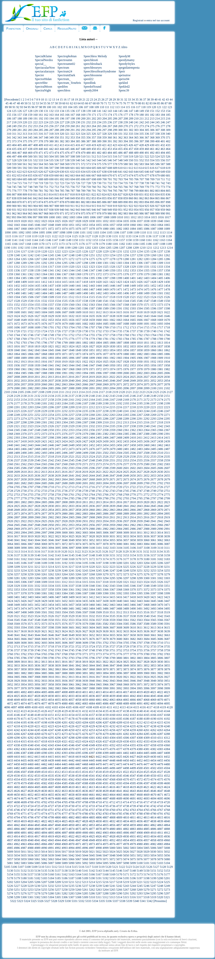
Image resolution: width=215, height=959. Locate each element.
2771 (140, 494)
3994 (133, 688)
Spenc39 (123, 90)
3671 (58, 639)
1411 (37, 282)
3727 (112, 646)
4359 (160, 745)
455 (120, 149)
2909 (99, 517)
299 (115, 130)
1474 (140, 289)
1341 (51, 270)
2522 (78, 456)
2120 (122, 392)
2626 (133, 472)
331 (120, 133)
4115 (136, 707)
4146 (17, 715)
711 (162, 179)
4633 (65, 791)
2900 (37, 517)
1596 (153, 308)
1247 (65, 255)
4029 (44, 696)
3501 (44, 612)
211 (141, 118)
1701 (51, 327)
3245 (99, 570)
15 (61, 99)
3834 (24, 665)
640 (115, 171)
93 (21, 107)
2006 (167, 373)
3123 (85, 551)
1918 (58, 361)
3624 (65, 631)
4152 (58, 715)
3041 (17, 540)
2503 (112, 453)
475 (62, 152)
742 (162, 183)
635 (88, 171)
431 (157, 145)
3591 (167, 623)
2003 (147, 373)
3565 (153, 620)
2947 (31, 525)
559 (14, 164)
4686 (99, 798)
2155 (31, 399)
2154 (24, 399)
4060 (92, 699)
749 (35, 187)
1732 (99, 331)
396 (136, 141)
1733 (106, 331)
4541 (92, 775)
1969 (78, 369)
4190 (153, 718)
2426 (78, 441)
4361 (10, 749)
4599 (160, 783)
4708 (85, 802)
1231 (119, 251)
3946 (133, 680)
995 (24, 217)
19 (76, 99)
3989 (99, 688)
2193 (126, 403)
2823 (167, 502)
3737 (17, 650)
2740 (92, 491)
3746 (78, 650)
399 (152, 141)
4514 (71, 772)
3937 (71, 680)
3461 (99, 604)
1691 (147, 323)
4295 (51, 737)
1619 (146, 312)
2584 (10, 468)
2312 (119, 422)
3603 (85, 627)
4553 (10, 779)
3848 (119, 665)
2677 (153, 479)
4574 (153, 779)
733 (115, 183)
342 (14, 137)
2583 (167, 464)
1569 (133, 304)
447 (78, 149)
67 (90, 103)
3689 (17, 642)
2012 (44, 377)
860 (131, 198)
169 (83, 114)
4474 (126, 764)
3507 (85, 612)
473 (51, 152)
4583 (51, 783)
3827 (139, 661)
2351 (58, 430)
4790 (153, 813)
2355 (85, 430)
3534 (106, 616)
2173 (153, 399)
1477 (160, 289)
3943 (112, 680)
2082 (31, 388)
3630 (106, 631)
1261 (160, 255)
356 (88, 137)
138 (83, 111)
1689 (133, 323)
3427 (31, 601)
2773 (153, 494)
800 (141, 190)
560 (19, 164)
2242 (133, 411)
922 (131, 206)
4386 (17, 753)
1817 (24, 346)
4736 (112, 806)
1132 (122, 236)
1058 (119, 225)
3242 (78, 570)
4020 (146, 692)
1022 (37, 221)
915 (93, 206)
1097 (56, 232)
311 (14, 133)
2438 (160, 441)
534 (46, 160)
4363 (24, 749)
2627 (139, 472)
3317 (98, 582)
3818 (78, 661)
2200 (10, 407)
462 (157, 149)
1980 (153, 369)
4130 (71, 711)
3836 (37, 665)
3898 (133, 673)
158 (24, 114)
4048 (10, 699)
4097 (14, 707)
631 (67, 171)
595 (40, 168)
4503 (160, 768)
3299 (140, 578)
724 (67, 183)
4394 (71, 753)
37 (144, 99)
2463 (167, 445)
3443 (140, 601)
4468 (85, 764)
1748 (44, 335)
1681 (78, 323)
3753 (126, 650)
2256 (65, 415)
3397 (153, 593)
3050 (78, 540)
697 (88, 179)
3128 (119, 551)
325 (88, 133)
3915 (85, 677)
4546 (126, 775)
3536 (119, 616)
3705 (126, 642)
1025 (58, 221)
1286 (167, 259)
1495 (119, 293)
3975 (167, 684)
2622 (105, 472)
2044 (99, 380)
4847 (51, 825)
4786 (126, 813)
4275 (78, 734)
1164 (169, 240)
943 (78, 209)
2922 (24, 521)
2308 (92, 422)
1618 (139, 312)
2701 (153, 483)
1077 (85, 228)
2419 (31, 441)
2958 (106, 525)
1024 (51, 221)
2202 (24, 407)
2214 (105, 407)
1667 (147, 320)
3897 (126, 673)
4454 (153, 760)
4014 (105, 692)
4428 (139, 756)
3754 (133, 650)
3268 (92, 574)
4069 (153, 699)
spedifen (63, 86)
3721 (71, 646)
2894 (160, 513)
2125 (156, 392)
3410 (78, 597)
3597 (44, 627)
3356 (37, 589)
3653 (99, 635)
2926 (51, 521)
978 (99, 213)
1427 (146, 282)
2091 (92, 388)
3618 (24, 631)
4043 (140, 696)
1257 (133, 255)
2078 (167, 384)
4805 (92, 817)
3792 (65, 658)
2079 (10, 388)
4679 (51, 798)
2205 (44, 407)
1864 (17, 354)
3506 (78, 612)
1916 (44, 361)
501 (35, 156)
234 (99, 122)
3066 (24, 544)
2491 (31, 453)
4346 (71, 745)
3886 (51, 673)
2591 (58, 468)
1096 (49, 232)
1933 (160, 361)
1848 (71, 350)
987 (147, 213)
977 (93, 213)
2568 (65, 464)
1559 (65, 304)
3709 (153, 642)
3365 (99, 589)
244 (152, 122)
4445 (92, 760)
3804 (147, 658)
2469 (44, 449)
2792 (119, 498)
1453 (160, 285)
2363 (140, 430)
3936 (65, 680)
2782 (51, 498)
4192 (167, 718)
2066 (85, 384)
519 (131, 156)
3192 (65, 563)
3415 (112, 597)
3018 (24, 536)
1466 (85, 289)
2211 (85, 407)
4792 (167, 813)
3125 (98, 551)
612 (131, 168)
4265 (10, 734)
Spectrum (63, 67)
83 (151, 103)
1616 (126, 312)
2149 (153, 396)
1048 (51, 225)
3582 (106, 623)
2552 (119, 460)
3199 (112, 563)
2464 (10, 449)
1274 (85, 259)
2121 (129, 392)
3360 (65, 589)
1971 (92, 369)
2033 (24, 380)
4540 (85, 775)
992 (8, 217)
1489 (78, 293)
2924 (37, 521)
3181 (153, 559)
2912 (119, 517)
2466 (24, 449)
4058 (78, 699)
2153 (17, 399)
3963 (85, 684)
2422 (51, 441)
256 (51, 126)
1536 (71, 301)
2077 (160, 384)
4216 (167, 722)
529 (19, 160)
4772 (31, 813)
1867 (37, 354)
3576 (65, 623)
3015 (167, 532)
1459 (37, 289)
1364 (44, 274)
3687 (167, 639)
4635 (78, 791)
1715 (146, 327)
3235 (31, 570)
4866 (17, 829)
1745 (24, 335)
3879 (167, 669)
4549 (147, 775)
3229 (153, 567)
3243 (85, 570)
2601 (126, 468)
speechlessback (93, 64)
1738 (140, 331)
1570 (140, 304)
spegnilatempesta (128, 67)
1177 (88, 244)
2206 (51, 407)
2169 (126, 399)
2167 (112, 399)
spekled (123, 83)
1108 (130, 232)
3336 (65, 586)
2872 (10, 513)
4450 (126, 760)
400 (157, 141)
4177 (65, 718)
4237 (147, 726)
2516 (37, 456)
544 (99, 160)
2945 (17, 525)
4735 (106, 806)
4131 (78, 711)
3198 (106, 563)
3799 (112, 658)
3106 (133, 548)
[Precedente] (12, 99)
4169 (10, 718)
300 (120, 130)
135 (67, 111)
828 (125, 194)
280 (14, 130)
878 (62, 202)
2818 (133, 502)
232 (88, 122)
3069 (44, 544)
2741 (99, 491)
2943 (167, 521)
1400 (126, 278)
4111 (109, 707)
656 (35, 175)
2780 (37, 498)
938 (51, 209)
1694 (167, 323)
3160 (10, 559)
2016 (71, 377)
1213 (163, 247)
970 (56, 213)
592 (24, 168)
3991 (112, 688)
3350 (160, 586)
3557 (99, 620)
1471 (119, 289)
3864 (65, 669)
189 (24, 118)
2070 (112, 384)
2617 (71, 472)
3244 (92, 570)
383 (67, 141)
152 (157, 111)
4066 (133, 699)
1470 (112, 289)
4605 (37, 787)
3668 (37, 639)
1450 (140, 285)
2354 (78, 430)
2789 (99, 498)
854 (99, 198)
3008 (119, 532)
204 (104, 118)
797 (125, 190)
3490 (133, 608)
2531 (140, 456)
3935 (58, 680)
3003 (85, 532)
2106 (28, 392)
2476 (92, 449)
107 (86, 107)
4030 (51, 696)
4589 (92, 783)
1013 (140, 217)
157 (19, 114)
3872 (119, 669)
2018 (85, 377)
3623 (58, 631)
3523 (31, 616)
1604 (44, 312)
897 (162, 202)
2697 (126, 483)
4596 (140, 783)
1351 (119, 270)
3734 (160, 646)
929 (168, 206)
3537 (126, 616)
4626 (17, 791)
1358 (167, 270)
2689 (71, 483)
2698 (133, 483)
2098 (140, 388)
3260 (37, 574)
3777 (126, 654)
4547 (133, 775)
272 (136, 126)
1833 (133, 346)
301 (125, 130)
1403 (147, 278)
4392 (58, 753)
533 (40, 160)
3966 (106, 684)
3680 (119, 639)
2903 (58, 517)
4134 (99, 711)
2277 (44, 418)
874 (40, 202)
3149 (99, 555)
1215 (10, 251)
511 (88, 156)
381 (56, 141)
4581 (37, 783)
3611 (140, 627)
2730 (24, 491)
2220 (146, 407)
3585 (126, 623)
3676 (92, 639)
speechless (64, 90)
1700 (44, 327)
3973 (153, 684)
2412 (146, 437)
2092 (99, 388)
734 (120, 183)
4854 (99, 825)
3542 (160, 616)
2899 (31, 517)
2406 (106, 437)
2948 (37, 525)
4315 (24, 741)
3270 (106, 574)
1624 (17, 316)
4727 (51, 806)
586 (157, 164)
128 (30, 111)
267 (109, 126)
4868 (31, 829)
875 (46, 202)
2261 (99, 415)
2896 (10, 517)
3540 (147, 616)
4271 (51, 734)
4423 (105, 756)
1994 (85, 373)
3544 (10, 620)
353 (72, 137)
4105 (69, 707)
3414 (105, 597)
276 (157, 126)
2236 (92, 411)
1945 (78, 365)
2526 (106, 456)
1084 (133, 228)
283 (30, 130)
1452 (153, 285)
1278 (112, 259)
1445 (106, 285)
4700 (31, 802)
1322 (85, 266)
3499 (31, 612)
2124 (149, 392)
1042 (10, 225)
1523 (146, 297)
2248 (10, 415)
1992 (71, 373)
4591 (106, 783)
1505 (24, 297)
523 (152, 156)
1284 (153, 259)
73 (113, 103)
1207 (122, 247)
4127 (51, 711)
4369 (65, 749)
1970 (85, 369)
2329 (71, 426)
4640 (112, 791)
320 (62, 133)
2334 (106, 426)
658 (46, 175)
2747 (140, 491)
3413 (98, 597)
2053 (160, 380)
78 (132, 103)
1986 (31, 373)
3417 (126, 597)
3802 (133, 658)
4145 (10, 715)
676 (141, 175)
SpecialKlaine (43, 56)
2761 (71, 494)
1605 (51, 312)
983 (125, 213)
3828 (146, 661)
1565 (106, 304)
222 (35, 122)
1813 (160, 342)
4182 (99, 718)
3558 (106, 620)
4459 (24, 764)
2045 (106, 380)
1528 (17, 301)
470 (35, 152)
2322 (24, 426)
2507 (140, 453)
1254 (112, 255)
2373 (44, 434)
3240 (65, 570)
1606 (58, 312)
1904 (126, 358)
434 (9, 149)
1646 (167, 316)
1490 (85, 293)
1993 (78, 373)
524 (157, 156)
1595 (147, 308)
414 (67, 145)
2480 (119, 449)
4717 (146, 802)
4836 (140, 821)
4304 (112, 737)
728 (88, 183)
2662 (51, 479)
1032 (106, 221)
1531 (37, 301)
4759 (106, 810)
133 (56, 111)
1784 (126, 339)
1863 (10, 354)
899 (9, 206)
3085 (153, 544)
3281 (17, 578)
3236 (37, 570)
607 (104, 168)
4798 (44, 817)
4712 (112, 802)
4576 (167, 779)
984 (131, 213)
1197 (54, 247)
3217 (71, 567)
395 (131, 141)
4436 (31, 760)
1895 (65, 358)
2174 (160, 399)
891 (131, 202)
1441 (78, 285)
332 (125, 133)
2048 (126, 380)
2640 (65, 475)
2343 (167, 426)
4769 (10, 813)
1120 (41, 236)
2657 (17, 479)
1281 (133, 259)
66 (86, 103)
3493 (153, 608)
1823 (65, 346)
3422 (160, 597)
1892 (44, 358)
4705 (65, 802)
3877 (153, 669)
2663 (58, 479)
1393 (78, 278)
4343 (51, 745)
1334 (167, 266)
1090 (8, 232)
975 (83, 213)
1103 (96, 232)
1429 (160, 282)
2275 (31, 418)
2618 (78, 472)
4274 (71, 734)
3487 (112, 608)
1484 (44, 293)
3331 (31, 586)
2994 (24, 532)
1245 (51, 255)
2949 (44, 525)
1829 (106, 346)
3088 (10, 548)
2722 (133, 487)
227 (62, 122)
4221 (37, 726)
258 (62, 126)
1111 (150, 232)
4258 (126, 730)
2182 (51, 403)
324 (83, 133)
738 (141, 183)
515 (109, 156)
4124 (31, 711)
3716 (37, 646)
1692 (153, 323)
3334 (51, 586)
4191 (160, 718)
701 (109, 179)
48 (18, 103)
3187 (31, 563)
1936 (17, 365)
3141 (44, 555)
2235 (85, 411)
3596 (37, 627)
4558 (44, 779)
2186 (78, 403)
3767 (58, 654)
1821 (51, 346)
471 (40, 152)
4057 (71, 699)
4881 (119, 829)
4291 (24, 737)
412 (56, 145)
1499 (147, 293)
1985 (24, 373)
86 (162, 103)
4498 (126, 768)
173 (104, 114)
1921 (78, 361)
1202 (88, 247)
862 (141, 198)
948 (104, 209)
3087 (167, 544)
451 (99, 149)
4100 (35, 707)
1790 (167, 339)
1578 (31, 308)
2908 (92, 517)
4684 (85, 798)
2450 (78, 445)
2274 (24, 418)
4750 (44, 810)
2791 (112, 498)
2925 (44, 521)
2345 (17, 430)
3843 (85, 665)
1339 (37, 270)
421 (104, 145)
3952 (10, 684)
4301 (92, 737)
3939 (85, 680)
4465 (65, 764)
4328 (112, 741)
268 (115, 126)
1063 (153, 225)
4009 (71, 692)
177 (125, 114)
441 (46, 149)
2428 (92, 441)
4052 (37, 699)
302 (131, 130)
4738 (126, 806)
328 (104, 133)
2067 (92, 384)
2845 (153, 506)
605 (93, 168)
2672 (119, 479)
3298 (133, 578)
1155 (109, 240)
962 (14, 213)
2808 (65, 502)
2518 (51, 456)
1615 (119, 312)
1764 (153, 335)
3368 (119, 589)
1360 (17, 274)
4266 (17, 734)
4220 (31, 726)
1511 (65, 297)
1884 (153, 354)
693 (67, 179)
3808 (10, 661)
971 (62, 213)
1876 (99, 354)
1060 (133, 225)
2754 (24, 494)
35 (136, 99)
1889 (24, 358)
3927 (167, 677)
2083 (37, 388)
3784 (10, 658)
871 (24, 202)
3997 (153, 688)
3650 (78, 635)
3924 (146, 677)
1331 (146, 266)
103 (65, 107)
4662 (99, 794)
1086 (147, 228)
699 (99, 179)
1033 (112, 221)
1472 (126, 289)
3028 (92, 536)
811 (35, 194)
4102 (48, 707)
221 (30, 122)
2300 (37, 422)
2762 (78, 494)
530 (24, 160)
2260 (92, 415)
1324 (98, 266)
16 (64, 99)
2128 (10, 396)
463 (162, 149)
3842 (78, 665)
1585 (78, 308)
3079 (112, 544)
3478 (51, 608)
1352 (126, 270)
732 (109, 183)
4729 (65, 806)
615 (147, 168)
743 (168, 183)
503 (46, 156)
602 (78, 168)
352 (67, 137)
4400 (112, 753)
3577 (71, 623)
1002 (65, 217)
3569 (17, 623)
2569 (71, 464)
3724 (92, 646)
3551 (58, 620)
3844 (92, 665)
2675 (140, 479)
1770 (31, 339)
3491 (140, 608)
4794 (17, 817)
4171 (24, 718)
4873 (65, 829)
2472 (65, 449)
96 (33, 107)
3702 (106, 642)
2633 (17, 475)
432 (162, 145)
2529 (126, 456)
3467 (140, 604)
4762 (126, 810)
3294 (106, 578)
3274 (133, 574)
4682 (71, 798)
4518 (98, 772)
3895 (112, 673)
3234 (24, 570)
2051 (147, 380)
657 (40, 175)
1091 (15, 232)
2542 (51, 460)
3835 (31, 665)
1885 (160, 354)
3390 (106, 593)
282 (24, 130)
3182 (160, 559)
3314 (78, 582)
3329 (17, 586)
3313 (71, 582)
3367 (112, 589)
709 (152, 179)
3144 (65, 555)
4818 (17, 821)
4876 (85, 829)
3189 (44, 563)
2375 (58, 434)
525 (162, 156)
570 (72, 164)
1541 (106, 301)
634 (83, 171)
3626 (78, 631)
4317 (37, 741)
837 (9, 198)
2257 (71, 415)
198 (72, 118)
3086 (160, 544)
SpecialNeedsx (44, 60)
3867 (85, 669)
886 (104, 202)
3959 (58, 684)
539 (72, 160)
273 (141, 126)
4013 (98, 692)
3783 (167, 654)
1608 (71, 312)
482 (99, 152)
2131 (31, 396)
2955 (85, 525)
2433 (126, 441)
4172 (31, 718)
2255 (58, 415)
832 (147, 194)
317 (46, 133)
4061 (99, 699)
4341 (37, 745)
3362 (78, 589)
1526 (167, 297)
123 (170, 107)
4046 (160, 696)
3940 (92, 680)
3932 (37, 680)
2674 (133, 479)
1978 (140, 369)
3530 (78, 616)
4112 (116, 707)
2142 (106, 396)
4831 (106, 821)
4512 (58, 772)
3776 (119, 654)
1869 (51, 354)
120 (154, 107)
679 (157, 175)
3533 (99, 616)
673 (125, 175)
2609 (17, 472)
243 (147, 122)
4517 (92, 772)
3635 (140, 631)
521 (141, 156)
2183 (58, 403)
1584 (71, 308)
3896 (119, 673)
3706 (133, 642)
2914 (133, 517)
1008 (106, 217)
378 (40, 141)
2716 (92, 487)
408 (35, 145)
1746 (31, 335)
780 (35, 190)
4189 (147, 718)
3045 (44, 540)
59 (60, 103)
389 (99, 141)
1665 (133, 320)
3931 (31, 680)
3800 (119, 658)
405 (19, 145)
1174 (68, 244)
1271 (65, 259)
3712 (10, 646)
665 (83, 175)
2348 (37, 430)
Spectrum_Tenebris (69, 83)
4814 (153, 817)
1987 (37, 373)
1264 (17, 259)
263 (88, 126)
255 (46, 126)
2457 (126, 445)
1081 (112, 228)
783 (51, 190)
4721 (10, 806)
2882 (78, 513)
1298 (85, 263)
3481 (71, 608)
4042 (133, 696)
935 (35, 209)
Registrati (138, 20)
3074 (78, 544)
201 (88, 118)
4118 (156, 707)
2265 (126, 415)
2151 (167, 396)
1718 (167, 327)
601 (72, 168)
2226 (24, 411)
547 (115, 160)
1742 (167, 331)
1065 (167, 225)
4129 (65, 711)
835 (162, 194)
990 (162, 213)
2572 (92, 464)
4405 (147, 753)
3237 (44, 570)
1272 (71, 259)
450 (93, 149)
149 (141, 111)
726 (78, 183)
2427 (85, 441)
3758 (160, 650)
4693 (147, 798)
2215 (112, 407)
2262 (106, 415)
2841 (126, 506)
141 (99, 111)
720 (46, 183)
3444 (147, 601)
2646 (106, 475)
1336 (17, 270)
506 (62, 156)
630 (62, 171)
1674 (31, 323)
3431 (58, 601)
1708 (99, 327)
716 (24, 183)
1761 (133, 335)
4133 (92, 711)
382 (62, 141)
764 (115, 187)
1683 (92, 323)
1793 (24, 342)
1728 (71, 331)
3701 (99, 642)
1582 (58, 308)
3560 (119, 620)
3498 (24, 612)
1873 (78, 354)
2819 (139, 502)
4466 (71, 764)
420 (99, 145)
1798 (58, 342)
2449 (71, 445)
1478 (167, 289)
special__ (40, 64)
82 (147, 103)
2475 (85, 449)
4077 (44, 703)
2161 (71, 399)
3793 (71, 658)
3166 (51, 559)
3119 (57, 551)
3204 (147, 563)
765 (120, 187)
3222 (105, 567)
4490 (71, 768)
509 (78, 156)
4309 (147, 737)
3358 (51, 589)
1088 (160, 228)
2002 (140, 373)
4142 (153, 711)
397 (141, 141)
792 (99, 190)
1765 (160, 335)
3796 (92, 658)
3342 (106, 586)
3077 (99, 544)
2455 (112, 445)
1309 (160, 263)
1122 (55, 236)
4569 (119, 779)
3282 (24, 578)
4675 (24, 798)
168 (78, 114)
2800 (10, 502)
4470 (99, 764)
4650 (17, 794)
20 (80, 99)
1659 (92, 320)
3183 (167, 559)
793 (104, 190)
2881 (71, 513)
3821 (98, 661)
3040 (10, 540)
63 (75, 103)
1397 (106, 278)
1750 (58, 335)
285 (40, 130)
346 (35, 137)
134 (62, 111)
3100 (92, 548)
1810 (140, 342)
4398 (99, 753)
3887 (58, 673)
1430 (167, 282)
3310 (51, 582)
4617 (119, 787)
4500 (140, 768)
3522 (24, 616)
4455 (160, 760)
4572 (140, 779)
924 (141, 206)
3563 (140, 620)
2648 (119, 475)
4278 (99, 734)
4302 (99, 737)
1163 (162, 240)
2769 (126, 494)
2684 (37, 483)
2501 (99, 453)
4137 (119, 711)
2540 (37, 460)
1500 (153, 293)
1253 (106, 255)
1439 (65, 285)
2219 (139, 407)
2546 (78, 460)
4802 (71, 817)
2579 (140, 464)
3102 (106, 548)
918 (109, 206)
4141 (147, 711)
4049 (17, 699)
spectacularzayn (44, 71)
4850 (71, 825)
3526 (51, 616)
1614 (112, 312)
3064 (10, 544)
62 (71, 103)
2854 (51, 510)
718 (35, 183)
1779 (92, 339)
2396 (37, 437)
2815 (112, 502)
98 (40, 107)
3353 (17, 589)
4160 (112, 715)
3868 (92, 669)
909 (62, 206)
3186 (24, 563)
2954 (78, 525)
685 (24, 179)
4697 (10, 802)
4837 (147, 821)
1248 (71, 255)
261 (78, 126)
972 (67, 213)
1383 (10, 278)
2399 (58, 437)
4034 (78, 696)
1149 (68, 240)
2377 (71, 434)
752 (51, 187)
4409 (10, 756)
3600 (65, 627)
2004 (153, 373)
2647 (112, 475)
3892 (92, 673)
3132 (146, 551)
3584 (119, 623)
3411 (85, 597)
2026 (139, 377)
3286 (51, 578)
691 (56, 179)
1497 (133, 293)
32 (125, 99)
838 (14, 198)
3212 (37, 567)
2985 (126, 529)
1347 (92, 270)
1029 (85, 221)
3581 (99, 623)
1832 (126, 346)
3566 (160, 620)
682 (9, 179)
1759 (119, 335)
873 (35, 202)
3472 (10, 608)
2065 (78, 384)
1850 (85, 350)
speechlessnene (93, 75)
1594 (140, 308)
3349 (153, 586)
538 (67, 160)
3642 (24, 635)
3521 (17, 616)
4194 (17, 722)
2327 (58, 426)
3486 (106, 608)
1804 (99, 342)
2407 (112, 437)
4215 (160, 722)
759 (88, 187)
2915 (139, 517)
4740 (140, 806)
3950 (160, 680)
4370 (71, 749)
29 (114, 99)
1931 (146, 361)
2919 (167, 517)
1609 (78, 312)
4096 (7, 707)
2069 (106, 384)
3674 (78, 639)
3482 (78, 608)
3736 (10, 650)
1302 (112, 263)
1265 (24, 259)
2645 (99, 475)
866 (162, 198)
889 (120, 202)
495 (168, 152)
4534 (44, 775)
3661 (153, 635)
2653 (153, 475)
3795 (85, 658)
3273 (126, 574)
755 (67, 187)
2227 (31, 411)
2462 (160, 445)
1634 (85, 316)
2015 (64, 377)
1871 (65, 354)
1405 (160, 278)
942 (72, 209)
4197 (37, 722)
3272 (119, 574)
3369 (126, 589)
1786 (140, 339)
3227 (139, 567)
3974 (160, 684)
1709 (106, 327)
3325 (153, 582)
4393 (65, 753)
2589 (44, 468)
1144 (35, 240)
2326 (51, 426)
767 (131, 187)
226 (56, 122)
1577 (24, 308)
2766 (106, 494)
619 (168, 168)
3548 (37, 620)
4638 (99, 791)
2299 (31, 422)
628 (51, 171)
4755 (78, 810)
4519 (105, 772)
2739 (85, 491)
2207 (58, 407)
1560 (71, 304)
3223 (112, 567)
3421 (153, 597)
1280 (126, 259)
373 (14, 141)
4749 (37, 810)
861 (136, 198)
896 (157, 202)
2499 (85, 453)
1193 (27, 247)
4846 (44, 825)
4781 (92, 813)
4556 (31, 779)
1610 (85, 312)
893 (141, 202)
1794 (31, 342)
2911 (112, 517)
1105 (110, 232)
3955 (31, 684)
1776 (71, 339)
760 (93, 187)
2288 (119, 418)
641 (120, 171)
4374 (99, 749)
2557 (153, 460)
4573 (147, 779)
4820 (31, 821)
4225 (65, 726)
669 (104, 175)
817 (67, 194)
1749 (51, 335)
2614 (51, 472)
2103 (7, 392)
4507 (24, 772)
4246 (44, 730)
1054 (92, 225)
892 (136, 202)
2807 (58, 502)
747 (24, 187)
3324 (146, 582)
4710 (99, 802)
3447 (167, 601)
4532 (31, 775)
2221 (153, 407)
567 (56, 164)
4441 (65, 760)
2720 (119, 487)
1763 (147, 335)
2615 (58, 472)
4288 (167, 734)
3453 (44, 604)
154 (168, 111)
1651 (37, 320)
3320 (119, 582)
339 (162, 133)
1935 (10, 365)
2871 (167, 510)
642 (125, 171)
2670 (106, 479)
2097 (133, 388)
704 (125, 179)
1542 (112, 301)
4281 (119, 734)
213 (152, 118)
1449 (133, 285)
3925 (153, 677)
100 (49, 107)
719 (40, 183)
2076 (153, 384)
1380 (153, 274)
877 (56, 202)
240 (131, 122)
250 (19, 126)
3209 (17, 567)
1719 (10, 331)
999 (45, 217)
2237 (99, 411)
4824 (58, 821)
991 (168, 213)
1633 (78, 316)
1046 (37, 225)
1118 (28, 236)
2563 (31, 464)
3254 (160, 570)
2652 (147, 475)
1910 (167, 358)
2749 (153, 491)
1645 (160, 316)
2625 (126, 472)
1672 (17, 323)
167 (72, 114)
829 (131, 194)
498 (19, 156)
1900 (99, 358)
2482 (133, 449)
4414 (44, 756)
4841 (10, 825)
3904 (10, 677)
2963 (140, 525)
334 (136, 133)
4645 (147, 791)
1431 (10, 285)
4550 (153, 775)
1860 (153, 350)
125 (14, 111)
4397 (92, 753)
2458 (133, 445)
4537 (65, 775)
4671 (160, 794)
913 (83, 206)
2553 (126, 460)
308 (162, 130)
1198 (61, 247)
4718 (153, 802)
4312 (167, 737)
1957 (160, 365)
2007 (10, 377)
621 (14, 171)
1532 (44, 301)
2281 (71, 418)
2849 (17, 510)
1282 (140, 259)
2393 (17, 437)
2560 (10, 464)
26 (102, 99)
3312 (64, 582)
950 (115, 209)
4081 (71, 703)
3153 (126, 555)
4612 (85, 787)
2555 (140, 460)
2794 (133, 498)
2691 (85, 483)
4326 (99, 741)
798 (131, 190)
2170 (133, 399)
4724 (31, 806)
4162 (126, 715)
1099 (69, 232)
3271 (112, 574)
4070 (160, 699)
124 (9, 111)
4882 (126, 829)
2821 (153, 502)
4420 (85, 756)
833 (152, 194)
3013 (153, 532)
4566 (99, 779)
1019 (17, 221)
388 (93, 141)
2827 (31, 506)
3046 (51, 540)
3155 (140, 555)
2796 (147, 498)
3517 (153, 612)
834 (157, 194)
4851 (78, 825)
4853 (92, 825)
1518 (112, 297)
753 (56, 187)
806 (9, 194)
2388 (147, 434)
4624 (167, 787)
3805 (153, 658)
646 (147, 171)
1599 (10, 312)
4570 (126, 779)
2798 (160, 498)
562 (30, 164)
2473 (71, 449)
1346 (85, 270)
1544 (126, 301)
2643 (85, 475)
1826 (85, 346)
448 (83, 149)
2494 (51, 453)
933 (24, 209)
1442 (85, 285)
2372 (37, 434)
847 (62, 198)
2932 (92, 521)
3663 (167, 635)
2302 (51, 422)
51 (29, 103)
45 (7, 103)
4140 (140, 711)
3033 (126, 536)
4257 (119, 730)
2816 (119, 502)
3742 (51, 650)
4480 (167, 764)
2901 (44, 517)
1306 (140, 263)
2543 (58, 460)
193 (46, 118)
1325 (105, 266)
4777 (65, 813)
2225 (17, 411)
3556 (92, 620)
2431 (112, 441)
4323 (78, 741)
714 (14, 183)
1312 (17, 266)
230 (78, 122)
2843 (140, 506)
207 (120, 118)
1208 (129, 247)
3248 (119, 570)
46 (10, 103)
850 (78, 198)
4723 (24, 806)
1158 (129, 240)
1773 (51, 339)
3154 (133, 555)
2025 (133, 377)
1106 (116, 232)
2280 (65, 418)
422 (109, 145)
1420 (98, 282)
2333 (99, 426)
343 (19, 137)
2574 (106, 464)
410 (46, 145)
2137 (71, 396)
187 (14, 118)
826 (115, 194)
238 (120, 122)
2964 (147, 525)
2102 (167, 388)
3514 (133, 612)
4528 (167, 772)
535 (51, 160)
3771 (85, 654)
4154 (71, 715)
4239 (160, 726)
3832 (10, 665)
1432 (17, 285)
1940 (44, 365)
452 (104, 149)
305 (147, 130)
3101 (99, 548)
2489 (17, 453)
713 (9, 183)
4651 (24, 794)
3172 (92, 559)
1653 (51, 320)
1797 (51, 342)
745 (14, 187)
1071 (44, 228)
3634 (133, 631)
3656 (119, 635)
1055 (99, 225)
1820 (44, 346)
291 (72, 130)
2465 (17, 449)
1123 (61, 236)
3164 (37, 559)
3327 (167, 582)
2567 (58, 464)
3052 (92, 540)
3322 (133, 582)
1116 (15, 236)
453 (109, 149)
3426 (24, 601)
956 (147, 209)
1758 (112, 335)
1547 (147, 301)
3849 (126, 665)
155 (9, 114)
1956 (153, 365)
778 (24, 190)
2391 (167, 434)
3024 (65, 536)
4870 (44, 829)
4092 (147, 703)
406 (24, 145)
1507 (37, 297)
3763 (31, 654)
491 (147, 152)
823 (99, 194)
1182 (122, 244)
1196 (47, 247)
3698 (78, 642)
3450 (24, 604)
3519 (167, 612)
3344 (119, 586)
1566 (112, 304)
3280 (10, 578)
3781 (153, 654)
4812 (139, 817)
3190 (51, 563)
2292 (147, 418)
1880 (126, 354)
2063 (65, 384)
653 (19, 175)
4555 (24, 779)
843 (40, 198)
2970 (24, 529)
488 (131, 152)
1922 (85, 361)
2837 (99, 506)
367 (147, 137)
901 (19, 206)
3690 (24, 642)
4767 (160, 810)
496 (9, 156)
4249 (65, 730)
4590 (99, 783)
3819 (85, 661)
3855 (167, 665)
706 (136, 179)
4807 (106, 817)
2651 (140, 475)
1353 (133, 270)
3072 (65, 544)
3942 (106, 680)
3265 (71, 574)
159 (30, 114)
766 (125, 187)
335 (141, 133)
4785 (119, 813)
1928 (126, 361)
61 (67, 103)
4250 (71, 730)
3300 (147, 578)
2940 (147, 521)
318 (51, 133)
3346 (133, 586)
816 (62, 194)
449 (88, 149)
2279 (58, 418)
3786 (24, 658)
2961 (126, 525)
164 (56, 114)
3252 (147, 570)
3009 (126, 532)
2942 (160, 521)
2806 (51, 502)
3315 (85, 582)
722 (56, 183)
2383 (112, 434)
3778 (133, 654)
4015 (112, 692)
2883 (85, 513)
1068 (24, 228)
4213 (146, 722)
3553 (71, 620)
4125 (37, 711)
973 (72, 213)
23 (91, 99)
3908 (37, 677)
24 (95, 99)
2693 (99, 483)
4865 (10, 829)
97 (36, 107)
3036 (147, 536)
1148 (62, 240)
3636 (147, 631)
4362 (17, 749)
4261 (147, 730)
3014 (160, 532)
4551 (160, 775)
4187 (133, 718)
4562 (71, 779)
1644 (153, 316)
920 (120, 206)
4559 (51, 779)
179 (136, 114)
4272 (58, 734)
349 (51, 137)
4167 (160, 715)
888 (115, 202)
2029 (160, 377)
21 (83, 99)
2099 (147, 388)
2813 (98, 502)
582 (136, 164)
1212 (156, 247)
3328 (10, 586)
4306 (126, 737)
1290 (31, 263)
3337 (71, 586)
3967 (112, 684)
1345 (78, 270)
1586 (85, 308)
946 (93, 209)
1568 (126, 304)
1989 (51, 373)
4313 (10, 741)
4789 (147, 813)
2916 (146, 517)
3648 (65, 635)
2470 (51, 449)
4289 (10, 737)
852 (88, 198)
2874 (24, 513)
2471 (58, 449)
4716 (139, 802)
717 (30, 183)
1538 (85, 301)
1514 (85, 297)
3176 (119, 559)
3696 (65, 642)
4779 (78, 813)
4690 (126, 798)
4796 (31, 817)
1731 (92, 331)
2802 (24, 502)
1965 (51, 369)
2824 (10, 506)
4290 (17, 737)
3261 (44, 574)
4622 (153, 787)
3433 (71, 601)
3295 (112, 578)
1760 (126, 335)
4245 (37, 730)
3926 (160, 677)
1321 (78, 266)
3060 (147, 540)
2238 (106, 411)
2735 (58, 491)
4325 (92, 741)
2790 (106, 498)
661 (62, 175)
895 (152, 202)
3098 (78, 548)
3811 (31, 661)
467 (19, 152)
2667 (85, 479)
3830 (160, 661)
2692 (92, 483)
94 (25, 107)
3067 (31, 544)
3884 (37, 673)
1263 (10, 259)
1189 (169, 244)
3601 (71, 627)
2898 (24, 517)
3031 (112, 536)
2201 (17, 407)
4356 (140, 745)
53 (37, 103)
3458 (78, 604)
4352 (112, 745)
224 (46, 122)
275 (152, 126)
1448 (126, 285)
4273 (65, 734)
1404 (153, 278)
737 (136, 183)
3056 (119, 540)
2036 (44, 380)
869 (14, 202)
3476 (37, 608)
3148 (92, 555)
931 (14, 209)
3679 (112, 639)
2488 (10, 453)
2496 (65, 453)
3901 (153, 673)
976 (88, 213)
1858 (140, 350)
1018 (10, 221)
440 (40, 149)
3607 (112, 627)
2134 (51, 396)
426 (131, 145)
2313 (126, 422)
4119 (163, 707)
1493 (106, 293)
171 (93, 114)
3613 (153, 627)
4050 (24, 699)
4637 (92, 791)
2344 (10, 430)
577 (109, 164)
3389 (99, 593)
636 (93, 171)
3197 (99, 563)
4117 (150, 707)
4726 (44, 806)
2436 (147, 441)
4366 (44, 749)
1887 (10, 358)
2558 (160, 460)
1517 (105, 297)
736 (131, 183)
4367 (51, 749)
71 (105, 103)
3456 (65, 604)
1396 (99, 278)
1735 (119, 331)
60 (63, 103)
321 (67, 133)
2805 (44, 502)
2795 (140, 498)
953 (131, 209)
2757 (44, 494)
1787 (147, 339)
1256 (126, 255)
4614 (98, 787)
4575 (160, 779)
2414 (160, 437)
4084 (92, 703)
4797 (37, 817)
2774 (160, 494)
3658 (133, 635)
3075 (85, 544)
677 (147, 175)
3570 (24, 623)
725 (72, 183)
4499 (133, 768)
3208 (10, 567)
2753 (17, 494)
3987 (85, 688)
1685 (106, 323)
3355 (31, 589)
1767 (10, 339)
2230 (51, 411)
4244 (31, 730)
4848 (58, 825)
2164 (92, 399)
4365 (37, 749)
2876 (37, 513)
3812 (37, 661)
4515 (78, 772)
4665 (119, 794)
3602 (78, 627)
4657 (65, 794)
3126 (105, 551)
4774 (44, 813)
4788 (140, 813)
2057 (24, 384)
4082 (78, 703)
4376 (112, 749)
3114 (24, 551)
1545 (133, 301)
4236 (140, 726)
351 (62, 137)
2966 (160, 525)
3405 (44, 597)
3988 (92, 688)
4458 (17, 764)
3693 (44, 642)
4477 (147, 764)
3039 (167, 536)
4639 (106, 791)
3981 (44, 688)
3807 (167, 658)
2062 (58, 384)
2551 (112, 460)
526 (168, 156)
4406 (153, 753)
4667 (133, 794)
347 (40, 137)
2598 (106, 468)
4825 (65, 821)
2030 (167, 377)
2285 (99, 418)
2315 (139, 422)
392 (115, 141)
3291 (85, 578)
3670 (51, 639)
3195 (85, 563)
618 (162, 168)
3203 (140, 563)
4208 (112, 722)
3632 (119, 631)
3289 (71, 578)
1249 (78, 255)
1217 (24, 251)
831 (141, 194)
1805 (106, 342)
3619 (31, 631)
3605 (99, 627)
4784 (112, 813)
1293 (51, 263)
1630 (58, 316)
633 (78, 171)
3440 (119, 601)
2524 (92, 456)
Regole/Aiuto (67, 28)
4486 (44, 768)
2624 (119, 472)
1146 (48, 240)
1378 (140, 274)
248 (9, 126)
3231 (167, 567)
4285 (147, 734)
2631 (167, 472)
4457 (10, 764)
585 (152, 164)
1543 (119, 301)
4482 (17, 768)
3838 (51, 665)
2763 (85, 494)
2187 (85, 403)
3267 (85, 574)
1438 (58, 285)
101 (54, 107)
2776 (10, 498)
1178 (95, 244)
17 (68, 99)
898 (168, 202)
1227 (92, 251)
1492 (99, 293)
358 (99, 137)
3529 (71, 616)
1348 (99, 270)
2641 (71, 475)
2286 (106, 418)
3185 (17, 563)
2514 (24, 456)
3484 (92, 608)
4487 (51, 768)
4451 (133, 760)
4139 (133, 711)
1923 (92, 361)
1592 (126, 308)
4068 (147, 699)
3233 (17, 570)
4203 (78, 722)
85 (158, 103)
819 (78, 194)
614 (141, 168)
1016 (161, 217)
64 (79, 103)
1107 (123, 232)
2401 (71, 437)
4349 (92, 745)
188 (19, 118)
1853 (106, 350)
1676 (44, 323)
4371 (78, 749)
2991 (167, 529)
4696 (167, 798)
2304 (65, 422)
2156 (37, 399)
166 (67, 114)
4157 (92, 715)
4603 (24, 787)
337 (152, 133)
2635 (31, 475)
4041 (126, 696)
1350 (112, 270)
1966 (58, 369)
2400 (65, 437)
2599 (112, 468)
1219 (37, 251)
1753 (78, 335)
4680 (58, 798)
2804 (37, 502)
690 (51, 179)
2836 (92, 506)
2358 (106, 430)
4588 (85, 783)
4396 (85, 753)
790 (88, 190)
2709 (44, 487)
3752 (119, 650)
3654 (106, 635)
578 (115, 164)
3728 (119, 646)
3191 (58, 563)
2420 (37, 441)
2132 (37, 396)
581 (131, 164)
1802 (85, 342)
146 (125, 111)
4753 (65, 810)
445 (67, 149)
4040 (119, 696)
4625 (10, 791)
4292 (31, 737)
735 (125, 183)
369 (157, 137)
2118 (109, 392)
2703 (167, 483)
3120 (64, 551)
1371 (92, 274)
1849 (78, 350)
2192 (119, 403)
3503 (58, 612)
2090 (85, 388)
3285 (44, 578)
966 (35, 213)
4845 (37, 825)
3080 (119, 544)
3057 (126, 540)
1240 (17, 255)
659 (51, 175)
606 (99, 168)
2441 (17, 445)
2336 (119, 426)
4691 (133, 798)
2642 (78, 475)
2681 (17, 483)
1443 (92, 285)
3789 (44, 658)
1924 (98, 361)
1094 (35, 232)
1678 (58, 323)
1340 (44, 270)
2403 (85, 437)
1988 (44, 373)
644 (136, 171)
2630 (160, 472)
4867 (24, 829)
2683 (31, 483)
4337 (10, 745)
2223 (167, 407)
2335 (112, 426)
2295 (167, 418)
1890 (31, 358)
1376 (126, 274)
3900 (147, 673)
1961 (24, 369)
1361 (24, 274)
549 (125, 160)
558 (9, 164)
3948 (147, 680)
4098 (21, 707)
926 (152, 206)
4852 (85, 825)
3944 (119, 680)
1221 (51, 251)
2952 (65, 525)
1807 (119, 342)
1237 (160, 251)
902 (24, 206)
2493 (44, 453)
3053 (99, 540)
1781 (106, 339)
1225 (78, 251)
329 (109, 133)
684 (19, 179)
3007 (112, 532)
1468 (99, 289)
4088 (119, 703)
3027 (85, 536)
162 (46, 114)
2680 (10, 483)
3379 (31, 593)
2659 (31, 479)
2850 (24, 510)
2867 (140, 510)
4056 (65, 699)
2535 (167, 456)
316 (40, 133)
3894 (106, 673)
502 (40, 156)
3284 (37, 578)
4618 (126, 787)
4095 (167, 703)
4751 (51, 810)
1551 (10, 304)
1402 (140, 278)
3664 (10, 639)
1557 (51, 304)
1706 (85, 327)
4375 (106, 749)
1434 (31, 285)
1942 (58, 365)
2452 (92, 445)
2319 (167, 422)
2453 (99, 445)
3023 (58, 536)
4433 (10, 760)
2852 (37, 510)
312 (19, 133)
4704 (58, 802)
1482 (31, 293)
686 (30, 179)
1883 (147, 354)
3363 (85, 589)
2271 (167, 415)
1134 (135, 236)
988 (152, 213)
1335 (10, 270)
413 (62, 145)
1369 (78, 274)
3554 (78, 620)
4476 (140, 764)
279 (9, 130)
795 (115, 190)
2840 (119, 506)
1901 (106, 358)
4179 (78, 718)
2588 (37, 468)
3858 (24, 669)
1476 (153, 289)
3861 (44, 669)
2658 (24, 479)
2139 (85, 396)
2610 (24, 472)
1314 (30, 266)
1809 (133, 342)
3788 (37, 658)
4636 (85, 791)
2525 (99, 456)
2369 (17, 434)
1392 (71, 278)
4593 (119, 783)
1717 (160, 327)
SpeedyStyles (126, 64)
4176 (58, 718)
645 (141, 171)
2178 (24, 403)
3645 (44, 635)
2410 (133, 437)
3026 (78, 536)
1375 (119, 274)
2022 (112, 377)
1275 (92, 259)
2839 (112, 506)
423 (115, 145)
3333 (44, 586)
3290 (78, 578)
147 (131, 111)
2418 (24, 441)
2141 (99, 396)
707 (141, 179)
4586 (71, 783)
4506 (17, 772)
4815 (160, 817)
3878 (160, 669)
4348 (85, 745)
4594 (126, 783)
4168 (167, 715)
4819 (24, 821)
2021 (105, 377)
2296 (10, 422)
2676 (147, 479)
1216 (17, 251)
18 (72, 99)
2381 (99, 434)
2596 (92, 468)
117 (138, 107)
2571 (85, 464)
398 (147, 141)
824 (104, 194)
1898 (85, 358)
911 (72, 206)
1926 (112, 361)
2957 (99, 525)
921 (125, 206)
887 (109, 202)
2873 (17, 513)
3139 (31, 555)
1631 (65, 316)
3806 (160, 658)
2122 (136, 392)
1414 (58, 282)
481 (93, 152)
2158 (51, 399)
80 (139, 103)
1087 (153, 228)
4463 (51, 764)
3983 (58, 688)
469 (30, 152)
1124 (68, 236)
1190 (7, 247)
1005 (86, 217)
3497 (17, 612)
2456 (119, 445)
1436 (44, 285)
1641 (133, 316)
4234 (126, 726)
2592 (65, 468)
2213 (98, 407)
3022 (51, 536)
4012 (92, 692)
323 (78, 133)
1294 (58, 263)
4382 (153, 749)
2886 (106, 513)
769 (141, 187)
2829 (44, 506)
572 (83, 164)
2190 (106, 403)
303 (136, 130)
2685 (44, 483)
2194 (133, 403)
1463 (65, 289)
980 (109, 213)
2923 (31, 521)
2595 (85, 468)
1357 (160, 270)
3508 (92, 612)
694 (72, 179)
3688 (10, 642)
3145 (71, 555)
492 (152, 152)
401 (162, 141)
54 (41, 103)
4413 (37, 756)
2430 (106, 441)
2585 (17, 468)
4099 (28, 707)
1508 (44, 297)
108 (91, 107)
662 (67, 175)
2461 (153, 445)
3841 (71, 665)
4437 (37, 760)
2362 (133, 430)
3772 (92, 654)
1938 (31, 365)
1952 (126, 365)
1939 (37, 365)
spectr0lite (41, 83)
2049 (133, 380)
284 (35, 130)
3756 (147, 650)
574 (93, 164)
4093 (153, 703)
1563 (92, 304)
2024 (126, 377)
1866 (31, 354)
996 (30, 217)
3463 (112, 604)
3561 (126, 620)
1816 (17, 346)
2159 (58, 399)
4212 (139, 722)
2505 (126, 453)
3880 (10, 673)
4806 (99, 817)
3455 (58, 604)
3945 (126, 680)
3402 (24, 597)
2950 (51, 525)
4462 (44, 764)
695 (78, 179)
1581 (51, 308)
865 (157, 198)
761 (99, 187)
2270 (160, 415)
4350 (99, 745)
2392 (10, 437)
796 (120, 190)
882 (83, 202)
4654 (44, 794)
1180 (109, 244)
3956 (37, 684)
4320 (58, 741)
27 (106, 99)
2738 (78, 491)
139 (88, 111)
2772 (147, 494)
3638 (160, 631)
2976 (65, 529)
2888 (119, 513)
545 (104, 160)
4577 (10, 783)
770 (147, 187)
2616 (64, 472)
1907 (147, 358)
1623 (10, 316)
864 (152, 198)
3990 (106, 688)
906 (46, 206)
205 (109, 118)
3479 (58, 608)
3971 (140, 684)
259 (67, 126)
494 (162, 152)
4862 (153, 825)
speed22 (88, 79)
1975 (119, 369)
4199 (51, 722)
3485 (99, 608)
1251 (92, 255)
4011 (85, 692)
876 (51, 202)
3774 (106, 654)
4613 (92, 787)
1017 (167, 217)
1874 (85, 354)
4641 (119, 791)
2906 (78, 517)
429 (147, 145)
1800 (71, 342)
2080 (17, 388)
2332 (92, 426)
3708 (147, 642)
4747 (24, 810)
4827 (78, 821)
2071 (119, 384)
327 (99, 133)
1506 (31, 297)
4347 (78, 745)
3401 (17, 597)
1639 (119, 316)
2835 (85, 506)
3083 (140, 544)
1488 (71, 293)
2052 (153, 380)
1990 (58, 373)
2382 (106, 434)
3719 (58, 646)
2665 (71, 479)
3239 (58, 570)
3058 (133, 540)
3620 (37, 631)
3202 (133, 563)
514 (104, 156)
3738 (24, 650)
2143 (112, 396)
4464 (58, 764)
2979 (85, 529)
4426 (126, 756)
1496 (126, 293)
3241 (71, 570)
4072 (10, 703)
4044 (147, 696)
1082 (119, 228)
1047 (44, 225)
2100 (153, 388)
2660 (37, 479)
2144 (119, 396)
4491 (78, 768)
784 (56, 190)
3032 (119, 536)
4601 (10, 787)
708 (147, 179)
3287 (58, 578)
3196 (92, 563)
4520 (112, 772)
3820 (92, 661)
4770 (17, 813)
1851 (92, 350)
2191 (112, 403)
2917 (153, 517)
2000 (126, 373)
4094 (160, 703)
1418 (85, 282)
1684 (99, 323)
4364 (31, 749)
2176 (10, 403)
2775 (167, 494)
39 (152, 99)
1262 (167, 255)
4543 (106, 775)
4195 (24, 722)
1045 (31, 225)
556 (162, 160)
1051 (71, 225)
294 (88, 130)
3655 (112, 635)
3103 (112, 548)
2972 (37, 529)
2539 (31, 460)
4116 (143, 707)
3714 (24, 646)
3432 (65, 601)
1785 (133, 339)
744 (9, 187)
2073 (133, 384)
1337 (24, 270)
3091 (31, 548)
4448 (112, 760)
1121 (48, 236)
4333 (147, 741)
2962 (133, 525)
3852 (147, 665)
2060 (44, 384)
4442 (71, 760)
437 (24, 149)
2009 (24, 377)
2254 (51, 415)
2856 (65, 510)
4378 (126, 749)
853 (93, 198)
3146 (78, 555)
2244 (147, 411)
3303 (167, 578)
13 (53, 99)
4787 (133, 813)
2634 (24, 475)
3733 (153, 646)
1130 (108, 236)
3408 (65, 597)
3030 (106, 536)
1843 (37, 350)
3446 (160, 601)
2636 (37, 475)
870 (19, 202)
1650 (31, 320)
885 (99, 202)
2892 (147, 513)
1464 (71, 289)
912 (78, 206)
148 (136, 111)
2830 (51, 506)
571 (78, 164)
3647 (58, 635)
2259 (85, 415)
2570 (78, 464)
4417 (64, 756)
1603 (37, 312)
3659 (140, 635)
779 (30, 190)
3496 (10, 612)
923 (136, 206)
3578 (78, 623)
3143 (58, 555)
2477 (99, 449)
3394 (133, 593)
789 (83, 190)
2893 (153, 513)
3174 (106, 559)
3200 (119, 563)
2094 (112, 388)
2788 (92, 498)
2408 (119, 437)
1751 (65, 335)
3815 (58, 661)
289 (62, 130)
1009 (113, 217)
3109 (153, 548)
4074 (24, 703)
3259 (31, 574)
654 (24, 175)
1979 (147, 369)
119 (148, 107)
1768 (17, 339)
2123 (142, 392)
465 (9, 152)
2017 (78, 377)
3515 (139, 612)
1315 (37, 266)
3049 (71, 540)
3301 (153, 578)
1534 (58, 301)
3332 (37, 586)
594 (35, 168)
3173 (99, 559)
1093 (28, 232)
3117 (44, 551)
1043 (17, 225)
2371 (31, 434)
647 (152, 171)
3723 (85, 646)
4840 (167, 821)
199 (78, 118)
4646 (153, 791)
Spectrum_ (64, 79)
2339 (140, 426)
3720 (65, 646)
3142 (51, 555)
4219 (24, 726)
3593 (17, 627)
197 (67, 118)
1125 (75, 236)
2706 (24, 487)
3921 (126, 677)
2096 (126, 388)
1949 (106, 365)
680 (162, 175)
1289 (24, 263)
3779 (140, 654)
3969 (126, 684)
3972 (147, 684)
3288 (65, 578)
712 (168, 179)
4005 (44, 692)
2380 (92, 434)
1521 (133, 297)
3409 (71, 597)
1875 (92, 354)
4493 (92, 768)
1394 (85, 278)
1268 (44, 259)
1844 (44, 350)
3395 (140, 593)
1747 (37, 335)
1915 (37, 361)
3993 (126, 688)
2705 (17, 487)
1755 (92, 335)
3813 (44, 661)
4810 (126, 817)
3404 (37, 597)
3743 (58, 650)
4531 (24, 775)
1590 (112, 308)
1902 (112, 358)
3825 (126, 661)
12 (49, 99)
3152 (119, 555)
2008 (17, 377)
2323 (31, 426)
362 (120, 137)
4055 (58, 699)
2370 (24, 434)
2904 (65, 517)
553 (147, 160)
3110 (160, 548)
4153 (65, 715)
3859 (31, 669)
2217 (126, 407)
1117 (21, 236)
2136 (65, 396)
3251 (140, 570)
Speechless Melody (95, 56)
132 (51, 111)
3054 (106, 540)
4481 (10, 768)
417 (83, 145)
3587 (140, 623)
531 (30, 160)
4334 (153, 741)
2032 (17, 380)
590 (14, 168)
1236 (153, 251)
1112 (156, 232)
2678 (160, 479)
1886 (167, 354)
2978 (78, 529)
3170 (78, 559)
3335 (58, 586)
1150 (75, 240)
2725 (153, 487)
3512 (119, 612)
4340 (31, 745)
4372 (85, 749)
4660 (85, 794)
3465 (126, 604)
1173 (62, 244)
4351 (106, 745)
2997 (44, 532)
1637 (106, 316)
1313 (23, 266)
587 (162, 164)
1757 (106, 335)
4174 (44, 718)
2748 (147, 491)
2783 (58, 498)
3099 (85, 548)
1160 (142, 240)
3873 (126, 669)
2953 (71, 525)
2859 (85, 510)
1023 (44, 221)
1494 (112, 293)
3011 (140, 532)
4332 (140, 741)
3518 (160, 612)
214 (157, 118)
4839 (160, 821)
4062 (106, 699)
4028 (37, 696)
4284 (140, 734)
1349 (106, 270)
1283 (147, 259)
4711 (106, 802)
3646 (51, 635)
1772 (44, 339)
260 (72, 126)
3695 (58, 642)
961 (9, 213)
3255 (167, 570)
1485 (51, 293)
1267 (37, 259)
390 (104, 141)
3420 (146, 597)
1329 (133, 266)
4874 (71, 829)
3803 (140, 658)
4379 (133, 749)
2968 (10, 529)
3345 (126, 586)
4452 (140, 760)
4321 (65, 741)
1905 (133, 358)
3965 (99, 684)
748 (30, 187)
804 (162, 190)
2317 (153, 422)
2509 (153, 453)
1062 (147, 225)
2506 (133, 453)
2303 (58, 422)
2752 (10, 494)
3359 (58, 589)
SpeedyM (124, 56)
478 (78, 152)
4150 (44, 715)
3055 (112, 540)
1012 (133, 217)
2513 (17, 456)
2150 (160, 396)
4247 (51, 730)
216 (168, 118)
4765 (147, 810)
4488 (58, 768)
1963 (37, 369)
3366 (106, 589)
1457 (24, 289)
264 (93, 126)
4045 (153, 696)
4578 (17, 783)
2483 (140, 449)
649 (162, 171)
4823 (51, 821)
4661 (92, 794)
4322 (71, 741)
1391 (65, 278)
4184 (112, 718)
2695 (112, 483)
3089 (17, 548)
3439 (112, 601)
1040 (160, 221)
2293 (153, 418)
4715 (133, 802)
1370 (85, 274)
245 (157, 122)
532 (35, 160)
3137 (17, 555)
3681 (126, 639)
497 (14, 156)
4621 (146, 787)
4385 (10, 753)
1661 (106, 320)
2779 (31, 498)
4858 (126, 825)
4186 (126, 718)
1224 (71, 251)
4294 (44, 737)
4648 (167, 791)
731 (104, 183)
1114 (169, 232)
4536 (58, 775)
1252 (99, 255)
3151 (112, 555)
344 (24, 137)
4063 (112, 699)
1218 (31, 251)
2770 (133, 494)
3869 (99, 669)
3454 (51, 604)
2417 (17, 441)
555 (157, 160)
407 (30, 145)
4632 (58, 791)
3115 (31, 551)
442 (51, 149)
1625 (24, 316)
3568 (10, 623)
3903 (167, 673)
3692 (37, 642)
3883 (31, 673)
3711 (167, 642)
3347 (140, 586)
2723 (139, 487)
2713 (71, 487)
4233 (119, 726)
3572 (37, 623)
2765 (99, 494)
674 (131, 175)
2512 (10, 456)
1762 (140, 335)
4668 (140, 794)
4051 (31, 699)
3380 (37, 593)
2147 (140, 396)
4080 (65, 703)
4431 (160, 756)
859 (125, 198)
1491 (92, 293)
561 (24, 164)
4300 (85, 737)
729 (93, 183)
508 (72, 156)
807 (14, 194)
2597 (99, 468)
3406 (51, 597)
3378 (24, 593)
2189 (99, 403)
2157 (44, 399)
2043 (92, 380)
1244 (44, 255)
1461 (51, 289)
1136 (149, 236)
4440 (58, 760)
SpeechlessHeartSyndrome (100, 71)
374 (19, 141)
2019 (92, 377)
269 (120, 126)
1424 (126, 282)
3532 (92, 616)
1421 (105, 282)
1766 (167, 335)
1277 (106, 259)
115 (128, 107)
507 (67, 156)
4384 (167, 749)
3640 (10, 635)
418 (88, 145)
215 (162, 118)
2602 (133, 468)
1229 (106, 251)
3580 (92, 623)
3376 (10, 593)
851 (83, 198)
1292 (44, 263)
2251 (31, 415)
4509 (37, 772)
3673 (71, 639)
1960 (17, 369)
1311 (10, 266)
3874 (133, 669)
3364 (92, 589)
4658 (71, 794)
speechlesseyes (93, 67)
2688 (65, 483)
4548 (140, 775)
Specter (39, 75)
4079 (58, 703)
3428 (37, 601)
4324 (85, 741)
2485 (153, 449)
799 (136, 190)
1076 (78, 228)
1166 (15, 244)
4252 (85, 730)
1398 (112, 278)
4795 (24, 817)
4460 (31, 764)
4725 (37, 806)
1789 (160, 339)
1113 (162, 232)
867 (168, 198)
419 (93, 145)
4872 (58, 829)
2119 (115, 392)
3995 (140, 688)
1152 (88, 240)
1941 (51, 365)
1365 (51, 274)
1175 (75, 244)
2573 (99, 464)
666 (88, 175)
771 (152, 187)
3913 (71, 677)
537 (62, 160)
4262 (153, 730)
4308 (140, 737)
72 (109, 103)
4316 (31, 741)
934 (30, 209)
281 (19, 130)
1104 (103, 232)
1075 (71, 228)
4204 (85, 722)
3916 (92, 677)
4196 (31, 722)
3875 (140, 669)
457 (131, 149)
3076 (92, 544)
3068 (37, 544)
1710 (112, 327)
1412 (44, 282)
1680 (71, 323)
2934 (106, 521)
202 (93, 118)
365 (136, 137)
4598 (153, 783)
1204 (102, 247)
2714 (78, 487)
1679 (65, 323)
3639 (167, 631)
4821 (37, 821)
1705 (78, 327)
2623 (112, 472)
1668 (153, 320)
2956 (92, 525)
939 (56, 209)
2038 (58, 380)
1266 (31, 259)
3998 (160, 688)
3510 (106, 612)
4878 (99, 829)
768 (136, 187)
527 (9, 160)
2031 (10, 380)
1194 (34, 247)
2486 (160, 449)
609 (115, 168)
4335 (160, 741)
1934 (167, 361)
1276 (99, 259)
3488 (119, 608)
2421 (44, 441)
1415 (64, 282)
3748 (92, 650)
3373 (153, 589)
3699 (85, 642)
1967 (65, 369)
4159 (106, 715)
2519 (58, 456)
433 (168, 145)
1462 (58, 289)
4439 (51, 760)
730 (99, 183)
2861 (99, 510)
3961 (71, 684)
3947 (140, 680)
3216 (64, 567)
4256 (112, 730)
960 (168, 209)
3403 (31, 597)
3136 (10, 555)
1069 (31, 228)
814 (51, 194)
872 (30, 202)
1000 (52, 217)
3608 (119, 627)
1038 (147, 221)
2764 (92, 494)
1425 (133, 282)
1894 (58, 358)
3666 (24, 639)
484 (109, 152)
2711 (58, 487)
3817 (71, 661)
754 (62, 187)
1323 (92, 266)
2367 (167, 430)
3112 (10, 551)
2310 (106, 422)
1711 (119, 327)
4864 (167, 825)
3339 (85, 586)
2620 (92, 472)
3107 (140, 548)
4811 (133, 817)
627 (46, 171)
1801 (78, 342)
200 (83, 118)
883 (88, 202)
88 (170, 103)
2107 (35, 392)
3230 (160, 567)
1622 (167, 312)
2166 (106, 399)
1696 (17, 327)
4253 (92, 730)
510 (83, 156)
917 (104, 206)
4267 (24, 734)
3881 (17, 673)
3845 (99, 665)
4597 (147, 783)
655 (30, 175)
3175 (112, 559)
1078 (92, 228)
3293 (99, 578)
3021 (44, 536)
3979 (31, 688)
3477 (44, 608)
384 (72, 141)
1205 (108, 247)
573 (88, 164)
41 (159, 99)
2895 (167, 513)
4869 (37, 829)
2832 (65, 506)
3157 (153, 555)
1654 (58, 320)
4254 (99, 730)
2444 (37, 445)
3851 (140, 665)
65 (82, 103)
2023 (119, 377)
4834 (126, 821)
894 (147, 202)
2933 (99, 521)
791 (93, 190)
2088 (71, 388)
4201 (65, 722)
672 (120, 175)
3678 (106, 639)
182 (152, 114)
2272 (10, 418)
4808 (112, 817)
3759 (167, 650)
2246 (160, 411)
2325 (44, 426)
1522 (139, 297)
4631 (51, 791)
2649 (126, 475)
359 (104, 137)
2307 (85, 422)
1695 (10, 327)
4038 (106, 696)
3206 (160, 563)
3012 (146, 532)
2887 (112, 513)
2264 (119, 415)
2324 (37, 426)
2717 (98, 487)
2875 (31, 513)
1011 (127, 217)
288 (56, 130)
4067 (140, 699)
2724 (146, 487)
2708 (37, 487)
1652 (44, 320)
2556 (147, 460)
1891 (37, 358)
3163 (31, 559)
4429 (146, 756)
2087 (65, 388)
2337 (126, 426)
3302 (160, 578)
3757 (153, 650)
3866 (78, 669)
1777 (78, 339)
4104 (62, 707)
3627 (85, 631)
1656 (71, 320)
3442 (133, 601)
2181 (44, 403)
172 (99, 114)
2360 (119, 430)
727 (83, 183)
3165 (44, 559)
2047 (119, 380)
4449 (119, 760)
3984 (65, 688)
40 (155, 99)
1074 (65, 228)
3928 (10, 680)
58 (56, 103)
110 (102, 107)
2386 (133, 434)
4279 (106, 734)
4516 (85, 772)
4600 (167, 783)
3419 (139, 597)
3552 (65, 620)
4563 (78, 779)
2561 (17, 464)
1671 (10, 323)
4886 (153, 829)
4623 (160, 787)
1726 (58, 331)
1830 (112, 346)
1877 (106, 354)
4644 (140, 791)
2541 (44, 460)
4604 (31, 787)
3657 (126, 635)
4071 (167, 699)
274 (147, 126)
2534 (160, 456)
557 (168, 160)
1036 (133, 221)
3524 (37, 616)
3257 (17, 574)
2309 (99, 422)
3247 (112, 570)
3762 (24, 654)
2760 (65, 494)
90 (10, 107)
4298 (71, 737)
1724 (44, 331)
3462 (106, 604)
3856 (10, 669)
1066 (10, 228)
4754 (71, 810)
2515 (31, 456)
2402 (78, 437)
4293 (37, 737)
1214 (170, 247)
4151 (51, 715)
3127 (112, 551)
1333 (160, 266)
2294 (160, 418)
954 (136, 209)
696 (83, 179)
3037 (153, 536)
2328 (65, 426)
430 (152, 145)
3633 (126, 631)
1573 (160, 304)
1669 (160, 320)
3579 (85, 623)
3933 (44, 680)
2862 (106, 510)
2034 (31, 380)
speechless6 (91, 60)
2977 (71, 529)
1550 (167, 301)
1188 (162, 244)
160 (35, 114)
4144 (167, 711)
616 (152, 168)
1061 (140, 225)
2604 (147, 468)
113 (117, 107)
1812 (153, 342)
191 (35, 118)
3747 (85, 650)
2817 (126, 502)
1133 (129, 236)
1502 (167, 293)
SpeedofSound (92, 86)
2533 (153, 456)
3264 (65, 574)
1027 (71, 221)
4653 (37, 794)
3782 (160, 654)
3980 (37, 688)
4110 (103, 707)
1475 (147, 289)
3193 (71, 563)
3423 (167, 597)
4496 (112, 768)
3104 (119, 548)
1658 (85, 320)
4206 (99, 722)
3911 (58, 677)
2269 (153, 415)
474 (56, 152)
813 (46, 194)
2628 (146, 472)
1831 (119, 346)
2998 (51, 532)
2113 (75, 392)
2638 (51, 475)
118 (143, 107)
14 (57, 99)
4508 (31, 772)
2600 (119, 468)
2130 (24, 396)
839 (19, 198)
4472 (112, 764)
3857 (17, 669)
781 (40, 190)
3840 (65, 665)
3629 (99, 631)
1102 (89, 232)
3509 (99, 612)
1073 (58, 228)
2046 (112, 380)
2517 (44, 456)
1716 (153, 327)
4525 (146, 772)
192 (40, 118)
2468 (37, 449)
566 (51, 164)
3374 (160, 589)
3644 (37, 635)
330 (115, 133)
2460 (147, 445)
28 (110, 99)
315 (35, 133)
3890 (78, 673)
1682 (85, 323)
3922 (133, 677)
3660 (147, 635)
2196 (147, 403)
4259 (133, 730)
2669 (99, 479)
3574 (51, 623)
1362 (31, 274)
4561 (65, 779)
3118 (51, 551)
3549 (44, 620)
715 (19, 183)
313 (24, 133)
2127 (170, 392)
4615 (105, 787)
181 (147, 114)
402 (168, 141)
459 (141, 149)
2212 (92, 407)
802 (152, 190)
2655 (167, 475)
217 (9, 122)
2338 (133, 426)
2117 (102, 392)
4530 (17, 775)
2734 (51, 491)
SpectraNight (43, 90)
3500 (37, 612)
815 (56, 194)
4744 (167, 806)
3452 (37, 604)
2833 (71, 506)
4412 (30, 756)
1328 (126, 266)
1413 (51, 282)
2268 (147, 415)
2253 (44, 415)
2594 (78, 468)
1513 (78, 297)
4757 (92, 810)
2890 (133, 513)
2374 (51, 434)
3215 (58, 567)
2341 (153, 426)
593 (30, 168)
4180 (85, 718)
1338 (31, 270)
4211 (133, 722)
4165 (147, 715)
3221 (98, 567)
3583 (112, 623)
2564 (37, 464)
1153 (95, 240)
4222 (44, 726)
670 (109, 175)
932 (19, 209)
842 (35, 198)
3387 (85, 593)
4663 (106, 794)
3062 (160, 540)
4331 (133, 741)
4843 (24, 825)
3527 (58, 616)
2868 (147, 510)
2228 (37, 411)
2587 (31, 468)
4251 (78, 730)
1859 (147, 350)
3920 (119, 677)
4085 (99, 703)
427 (136, 145)
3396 (147, 593)
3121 (71, 551)
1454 (167, 285)
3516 (146, 612)
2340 (147, 426)
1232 (126, 251)
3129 (126, 551)
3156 (147, 555)
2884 (92, 513)
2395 (31, 437)
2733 (44, 491)
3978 (24, 688)
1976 (126, 369)
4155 (78, 715)
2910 (106, 517)
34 (133, 99)
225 (51, 122)
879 (67, 202)
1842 (31, 350)
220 (24, 122)
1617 (133, 312)
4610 (71, 787)
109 (96, 107)
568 (62, 164)
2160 (65, 399)
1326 (112, 266)
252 (30, 126)
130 (40, 111)
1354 (140, 270)
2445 (44, 445)
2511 (167, 453)
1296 (71, 263)
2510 (160, 453)
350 (56, 137)
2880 (65, 513)
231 (83, 122)
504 (51, 156)
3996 (147, 688)
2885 (99, 513)
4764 (140, 810)
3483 (85, 608)
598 (56, 168)
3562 (133, 620)
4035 (85, 696)
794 (109, 190)
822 (93, 194)
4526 (153, 772)
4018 (133, 692)
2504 (119, 453)
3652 (92, 635)
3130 (132, 551)
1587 (92, 308)
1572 (153, 304)
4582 (44, 783)
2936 (119, 521)
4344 (58, 745)
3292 (92, 578)
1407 (10, 282)
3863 (58, 669)
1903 (119, 358)
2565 (44, 464)
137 (78, 111)
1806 (112, 342)
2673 (126, 479)
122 (164, 107)
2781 (44, 498)
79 (135, 103)
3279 (167, 574)
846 (56, 198)
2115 (88, 392)
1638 (112, 316)
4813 (146, 817)
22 (87, 99)
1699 (37, 327)
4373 (92, 749)
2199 (167, 403)
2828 (37, 506)
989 (157, 213)
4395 (78, 753)
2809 (71, 502)
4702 (44, 802)
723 (62, 183)
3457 (71, 604)
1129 (102, 236)
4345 (65, 745)
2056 (17, 384)
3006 (106, 532)
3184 (10, 563)
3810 (24, 661)
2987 (140, 529)
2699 (140, 483)
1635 (92, 316)
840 (24, 198)
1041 (167, 221)
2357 (99, 430)
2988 (147, 529)
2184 (65, 403)
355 (83, 137)
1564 (99, 304)
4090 (133, 703)
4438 (44, 760)
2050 (140, 380)
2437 (153, 441)
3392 (119, 593)
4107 (82, 707)
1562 (85, 304)
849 (72, 198)
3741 (44, 650)
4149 (37, 715)
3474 (24, 608)
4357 (147, 745)
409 (40, 145)
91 (14, 107)
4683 (78, 798)
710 (157, 179)
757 (78, 187)
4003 (31, 692)
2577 (126, 464)
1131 (115, 236)
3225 (126, 567)
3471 (167, 604)
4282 (126, 734)
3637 (153, 631)
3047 (58, 540)
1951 (119, 365)
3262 (51, 574)
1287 (10, 263)
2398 (51, 437)
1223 (65, 251)
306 (152, 130)
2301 (44, 422)
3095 (58, 548)
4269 (37, 734)
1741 (160, 331)
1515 (92, 297)
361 (115, 137)
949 (109, 209)
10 (42, 99)
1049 (58, 225)
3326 (160, 582)
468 (24, 152)
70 (101, 103)
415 (72, 145)
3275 (140, 574)
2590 (51, 468)
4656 (58, 794)
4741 (147, 806)
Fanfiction (13, 28)
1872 (71, 354)
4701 (37, 802)
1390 (58, 278)
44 (171, 99)
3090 (24, 548)
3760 (10, 654)
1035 (126, 221)
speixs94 (123, 79)
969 (51, 213)
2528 (119, 456)
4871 (51, 829)
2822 (160, 502)
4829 (92, 821)
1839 (10, 350)
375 (24, 141)
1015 (154, 217)
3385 (71, 593)
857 (115, 198)
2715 (85, 487)
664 (78, 175)
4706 (71, 802)
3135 (166, 551)
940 (62, 209)
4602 (17, 787)
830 (136, 194)
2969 (17, 529)
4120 (170, 707)
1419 (92, 282)
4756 (85, 810)
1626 (31, 316)
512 (93, 156)
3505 (71, 612)
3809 (17, 661)
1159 (135, 240)
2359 (112, 430)
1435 (37, 285)
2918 (160, 517)
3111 (167, 548)
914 (88, 206)
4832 (112, 821)
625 (35, 171)
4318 (44, 741)
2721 (126, 487)
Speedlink (90, 83)
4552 (167, 775)
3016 (10, 536)
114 (122, 107)
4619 (133, 787)
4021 (153, 692)
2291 (140, 418)
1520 (126, 297)
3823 (112, 661)
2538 (24, 460)
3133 (153, 551)
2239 (112, 411)
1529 (24, 301)
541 (83, 160)
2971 (31, 529)
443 (56, 149)
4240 (167, 726)
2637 (44, 475)
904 (35, 206)
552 (141, 160)
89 (6, 107)
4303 (106, 737)
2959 (112, 525)
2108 (41, 392)
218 (14, 122)
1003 (72, 217)
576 (104, 164)
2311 (112, 422)
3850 (133, 665)
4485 (37, 768)
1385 (24, 278)
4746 (17, 810)
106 (81, 107)
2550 (106, 460)
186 (9, 118)
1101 (83, 232)
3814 (51, 661)
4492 (85, 768)
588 (168, 164)
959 (162, 209)
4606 (44, 787)
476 (67, 152)
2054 (167, 380)
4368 (58, 749)
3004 (92, 532)
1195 (41, 247)
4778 (71, 813)
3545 (17, 620)
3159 (167, 555)
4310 (153, 737)
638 (104, 171)
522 (147, 156)
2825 (17, 506)
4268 (31, 734)
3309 (44, 582)
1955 (147, 365)
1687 (119, 323)
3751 (112, 650)
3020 (37, 536)
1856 (126, 350)
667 (93, 175)
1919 (64, 361)
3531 (85, 616)
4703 (51, 802)
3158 (160, 555)
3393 (126, 593)
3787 (31, 658)
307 (157, 130)
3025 (71, 536)
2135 (58, 396)
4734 (99, 806)
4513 (64, 772)
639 (109, 171)
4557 (37, 779)
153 (162, 111)
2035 (37, 380)
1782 (112, 339)
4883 (133, 829)
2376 (65, 434)
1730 (85, 331)
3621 (44, 631)
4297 (65, 737)
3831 (167, 661)
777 (19, 190)
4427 (133, 756)
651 (9, 175)
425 (125, 145)
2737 (71, 491)
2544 (65, 460)
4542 (99, 775)
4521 (119, 772)
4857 (119, 825)
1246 (58, 255)
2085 (51, 388)
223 (40, 122)
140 (93, 111)
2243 (140, 411)
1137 (155, 236)
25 (99, 99)
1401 (133, 278)
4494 (99, 768)
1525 (160, 297)
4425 (119, 756)
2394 (24, 437)
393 (120, 141)
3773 (99, 654)
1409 (24, 282)
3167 (58, 559)
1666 (140, 320)
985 (136, 213)
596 (46, 168)
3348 (147, 586)
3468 (147, 604)
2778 (24, 498)
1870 (58, 354)
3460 (92, 604)
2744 (119, 491)
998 (40, 217)
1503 (10, 297)
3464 (119, 604)
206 (115, 118)
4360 (167, 745)
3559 (112, 620)
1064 (160, 225)
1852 (99, 350)
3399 (167, 593)
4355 (133, 745)
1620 (153, 312)
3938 (78, 680)
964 (24, 213)
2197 (153, 403)
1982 (167, 369)
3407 (58, 597)
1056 (106, 225)
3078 (106, 544)
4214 (153, 722)
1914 (30, 361)
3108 (147, 548)
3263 (58, 574)
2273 (17, 418)
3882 (24, 673)
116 (133, 107)
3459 (85, 604)
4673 (10, 798)
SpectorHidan (43, 79)
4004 (37, 692)
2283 (85, 418)
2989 (153, 529)
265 (99, 126)
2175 (167, 399)
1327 (119, 266)
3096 (65, 548)
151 (152, 111)
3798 (106, 658)
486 (120, 152)
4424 (112, 756)
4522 (126, 772)
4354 (126, 745)
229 (72, 122)
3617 (17, 631)
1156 (115, 240)
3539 (140, 616)
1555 (37, 304)
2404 (92, 437)
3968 (119, 684)
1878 (112, 354)
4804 (85, 817)
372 (9, 141)
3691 (31, 642)
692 (62, 179)
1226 (85, 251)
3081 (126, 544)
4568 (112, 779)
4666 (126, 794)
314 (30, 133)
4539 (78, 775)
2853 (44, 510)
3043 (31, 540)
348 (46, 137)
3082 (133, 544)
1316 (44, 266)
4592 (112, 783)
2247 (167, 411)
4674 (17, 798)
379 (46, 141)
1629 (51, 316)
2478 (106, 449)
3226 (133, 567)
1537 (78, 301)
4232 (112, 726)
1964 (44, 369)
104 (70, 107)
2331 (85, 426)
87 (166, 103)
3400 (10, 597)
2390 (160, 434)
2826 (24, 506)
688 (40, 179)
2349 (44, 430)
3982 (51, 688)
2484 (147, 449)
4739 (133, 806)
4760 (112, 810)
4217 (10, 726)
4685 (92, 798)
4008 (65, 692)
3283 (31, 578)
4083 (85, 703)
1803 (92, 342)
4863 (160, 825)
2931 (85, 521)
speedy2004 (91, 90)
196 (62, 118)
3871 (112, 669)
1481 (24, 293)
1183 (129, 244)
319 (56, 133)
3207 (167, 563)
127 (24, 111)
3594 (24, 627)
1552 (17, 304)
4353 (119, 745)
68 (94, 103)
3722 (78, 646)
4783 (106, 813)
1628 (44, 316)
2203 (31, 407)
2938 (133, 521)
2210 (78, 407)
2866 (133, 510)
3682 (133, 639)
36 (140, 99)
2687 (58, 483)
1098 (62, 232)
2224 (10, 411)
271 (131, 126)
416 (78, 145)
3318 (105, 582)
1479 (10, 293)
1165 (8, 244)
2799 (167, 498)
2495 (58, 453)
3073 (71, 544)
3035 (140, 536)
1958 (167, 365)
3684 (147, 639)
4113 (123, 707)
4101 (41, 707)
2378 (78, 434)
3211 (31, 567)
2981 (99, 529)
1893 (51, 358)
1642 (140, 316)
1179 (102, 244)
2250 (24, 415)
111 (107, 107)
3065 (17, 544)
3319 (112, 582)
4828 (85, 821)
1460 (44, 289)
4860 (140, 825)
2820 (146, 502)
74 (116, 103)
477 (72, 152)
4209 (119, 722)
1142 (21, 240)
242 (141, 122)
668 (99, 175)
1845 (51, 350)
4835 (133, 821)
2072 (126, 384)
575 (99, 164)
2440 (10, 445)
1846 (58, 350)
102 (59, 107)
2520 (65, 456)
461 (152, 149)
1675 (37, 323)
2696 (119, 483)
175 (115, 114)
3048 (65, 540)
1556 (44, 304)
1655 (65, 320)
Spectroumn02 (66, 64)
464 (168, 149)
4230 (99, 726)
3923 (139, 677)
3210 (24, 567)
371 (168, 137)
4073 (17, 703)
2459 (140, 445)
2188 (92, 403)
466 (14, 152)
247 (168, 122)
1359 (10, 274)
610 (120, 168)
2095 (119, 388)
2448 (65, 445)
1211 (149, 247)
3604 (92, 627)
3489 (126, 608)
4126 (44, 711)
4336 (167, 741)
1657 (78, 320)
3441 (126, 601)
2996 (37, 532)
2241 (126, 411)
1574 (167, 304)
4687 (106, 798)
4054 (51, 699)
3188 (37, 563)
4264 (167, 730)
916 (99, 206)
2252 (37, 415)
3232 (10, 570)
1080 (106, 228)
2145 (126, 396)
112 (112, 107)
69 (98, 103)
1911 (10, 361)
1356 (153, 270)
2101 (160, 388)
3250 (133, 570)
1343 (65, 270)
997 (35, 217)
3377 (17, 593)
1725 (51, 331)
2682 (24, 483)
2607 (167, 468)
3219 (85, 567)
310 (9, 133)
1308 (153, 263)
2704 (10, 487)
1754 (85, 335)
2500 (92, 453)
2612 (37, 472)
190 (30, 118)
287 (51, 130)
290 (67, 130)
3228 (146, 567)
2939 (140, 521)
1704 (71, 327)
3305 (17, 582)
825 (109, 194)
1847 (65, 350)
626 (40, 171)
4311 (160, 737)
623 (24, 171)
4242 (17, 730)
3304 (10, 582)
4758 (99, 810)
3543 (167, 616)
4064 (119, 699)
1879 (119, 354)
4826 (71, 821)
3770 (78, 654)
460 (147, 149)
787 (72, 190)
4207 (106, 722)
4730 (71, 806)
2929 (71, 521)
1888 (17, 358)
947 (99, 209)
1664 (126, 320)
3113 (17, 551)
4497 (119, 768)
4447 (106, 760)
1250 (85, 255)
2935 (112, 521)
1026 (65, 221)
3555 (85, 620)
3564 (147, 620)
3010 (133, 532)
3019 (31, 536)
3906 (24, 677)
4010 (78, 692)
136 (72, 111)
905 (40, 206)
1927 (119, 361)
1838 (167, 346)
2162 (78, 399)
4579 (24, 783)
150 (147, 111)
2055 (10, 384)
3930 (24, 680)
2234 (78, 411)
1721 (24, 331)
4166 (153, 715)
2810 (78, 502)
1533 (51, 301)
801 (147, 190)
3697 (71, 642)
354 (78, 137)
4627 (24, 791)
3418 (133, 597)
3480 (65, 608)
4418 (71, 756)
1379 (147, 274)
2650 (133, 475)
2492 (37, 453)
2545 (71, 460)
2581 (153, 464)
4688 (112, 798)
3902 (160, 673)
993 (14, 217)
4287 (160, 734)
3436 (92, 601)
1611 (92, 312)
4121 (10, 711)
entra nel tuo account (158, 20)
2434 (133, 441)
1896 (71, 358)
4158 (99, 715)
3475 (31, 608)
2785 (71, 498)
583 (141, 164)
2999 (58, 532)
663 (72, 175)
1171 (48, 244)
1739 (147, 331)
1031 (99, 221)
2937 (126, 521)
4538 (71, 775)
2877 (44, 513)
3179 (140, 559)
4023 (167, 692)
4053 (44, 699)
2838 (106, 506)
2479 (112, 449)
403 (9, 145)
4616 (112, 787)
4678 (44, 798)
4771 (24, 813)
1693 (160, 323)
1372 (99, 274)
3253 (153, 570)
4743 (160, 806)
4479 (160, 764)
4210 (126, 722)
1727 (65, 331)
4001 (17, 692)
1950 (112, 365)
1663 (119, 320)
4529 (10, 775)
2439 (167, 441)
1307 (147, 263)
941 (67, 209)
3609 (126, 627)
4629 (37, 791)
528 (14, 160)
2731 (31, 491)
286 (46, 130)
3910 (51, 677)
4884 (140, 829)
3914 (78, 677)
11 (46, 99)
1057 (112, 225)
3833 (17, 665)
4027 (31, 696)
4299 (78, 737)
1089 (167, 228)
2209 (71, 407)
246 (162, 122)
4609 (65, 787)
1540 (99, 301)
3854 (160, 665)
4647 (160, 791)
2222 (160, 407)
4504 (167, 768)
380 (51, 141)
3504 (65, 612)
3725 (99, 646)
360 (109, 137)
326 (93, 133)
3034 (133, 536)
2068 (99, 384)
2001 (133, 373)
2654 (160, 475)
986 (141, 213)
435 (14, 149)
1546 (140, 301)
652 (14, 175)
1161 (149, 240)
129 (35, 111)
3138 (24, 555)
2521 (71, 456)
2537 (17, 460)
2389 (153, 434)
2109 (48, 392)
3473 (17, 608)
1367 (65, 274)
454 (115, 149)
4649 (10, 794)
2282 (78, 418)
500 (30, 156)
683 (14, 179)
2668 (92, 479)
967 (40, 213)
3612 (146, 627)
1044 (24, 225)
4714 (126, 802)
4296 (58, 737)
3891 (85, 673)
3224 (119, 567)
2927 (58, 521)
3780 (147, 654)
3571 (31, 623)
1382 (167, 274)
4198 (44, 722)
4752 (58, 810)
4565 (92, 779)
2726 (160, 487)
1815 (10, 346)
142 (104, 111)
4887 (160, 829)
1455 (10, 289)
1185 (142, 244)
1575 (10, 308)
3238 (51, 570)
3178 (133, 559)
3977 (17, 688)
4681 (65, 798)
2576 (119, 464)
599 (62, 168)
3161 (17, 559)
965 (30, 213)
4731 (78, 806)
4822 (44, 821)
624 (30, 171)
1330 (139, 266)
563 (35, 164)
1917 (51, 361)
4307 (133, 737)
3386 (78, 593)
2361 (126, 430)
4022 (160, 692)
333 (131, 133)
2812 (92, 502)
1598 (167, 308)
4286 (153, 734)
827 (120, 194)
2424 (65, 441)
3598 (51, 627)
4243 (24, 730)
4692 (140, 798)
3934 (51, 680)
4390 (44, 753)
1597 (160, 308)
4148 (31, 715)
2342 (160, 426)
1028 (78, 221)
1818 (31, 346)
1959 (10, 369)
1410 (31, 282)
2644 (92, 475)
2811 (85, 502)
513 (99, 156)
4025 (17, 696)
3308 (37, 582)
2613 (44, 472)
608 (109, 168)
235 (104, 122)
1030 (92, 221)
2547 (85, 460)
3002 (78, 532)
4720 (167, 802)
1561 (78, 304)
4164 (140, 715)
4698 (17, 802)
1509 (51, 297)
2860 (92, 510)
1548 (153, 301)
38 (148, 99)
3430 (51, 601)
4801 (65, 817)
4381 (147, 749)
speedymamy (126, 60)
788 (78, 190)
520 (136, 156)
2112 (68, 392)
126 (19, 111)
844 (46, 198)
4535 (51, 775)
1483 (37, 293)
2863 (112, 510)
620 (9, 171)
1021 (31, 221)
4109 (96, 707)
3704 (119, 642)
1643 (147, 316)
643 (131, 171)
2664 (65, 479)
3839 (58, 665)
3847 (112, 665)
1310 (167, 263)
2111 (61, 392)
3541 (153, 616)
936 (40, 209)
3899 (140, 673)
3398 (160, 593)
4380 (140, 749)
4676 (31, 798)
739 (147, 183)
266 (104, 126)
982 (120, 213)
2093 (106, 388)
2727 (167, 487)
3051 (85, 540)
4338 (17, 745)
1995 (92, 373)
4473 (119, 764)
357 (93, 137)
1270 (58, 259)
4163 (133, 715)
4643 (133, 791)
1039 (153, 221)
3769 (71, 654)
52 (33, 103)
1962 (31, 369)
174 (109, 114)
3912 (64, 677)
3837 (44, 665)
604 (88, 168)
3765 (44, 654)
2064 (71, 384)
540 (78, 160)
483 (104, 152)
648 (157, 171)
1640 (126, 316)
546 (109, 160)
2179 (31, 403)
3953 (17, 684)
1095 (42, 232)
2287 (112, 418)
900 (14, 206)
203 (99, 118)
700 (104, 179)
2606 (160, 468)
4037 (99, 696)
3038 (160, 536)
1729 (78, 331)
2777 (17, 498)
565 (46, 164)
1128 (95, 236)
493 (157, 152)
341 (9, 137)
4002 (24, 692)
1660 (99, 320)
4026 (24, 696)
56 (48, 103)
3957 (44, 684)
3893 (99, 673)
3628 (92, 631)
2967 (167, 525)
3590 (160, 623)
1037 (140, 221)
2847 (167, 506)
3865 (71, 669)
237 (115, 122)
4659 (78, 794)
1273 (78, 259)
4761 (119, 810)
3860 (37, 669)
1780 (99, 339)
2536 (10, 460)
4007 (58, 692)
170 (88, 114)
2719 (112, 487)
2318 (160, 422)
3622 (51, 631)
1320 (71, 266)
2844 (147, 506)
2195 (140, 403)
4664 (112, 794)
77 (128, 103)
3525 (44, 616)
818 (72, 194)
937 (46, 209)
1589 (106, 308)
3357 (44, 589)
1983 (10, 373)
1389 (51, 278)
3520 (10, 616)
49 (22, 103)
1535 (65, 301)
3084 (147, 544)
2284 (92, 418)
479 (83, 152)
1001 (59, 217)
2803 (31, 502)
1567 (119, 304)
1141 (15, 240)
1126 (82, 236)
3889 (71, 673)
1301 (106, 263)
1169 (35, 244)
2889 (126, 513)
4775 (51, 813)
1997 (106, 373)
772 (157, 187)
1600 (17, 312)
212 (147, 118)
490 (141, 152)
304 (141, 130)
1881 (133, 354)
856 (109, 198)
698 (93, 179)
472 (46, 152)
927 (157, 206)
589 (9, 168)
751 (46, 187)
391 (109, 141)
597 (51, 168)
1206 (115, 247)
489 (136, 152)
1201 (81, 247)
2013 (51, 377)
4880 (112, 829)
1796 (44, 342)
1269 (51, 259)
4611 (78, 787)
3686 (160, 639)
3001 (71, 532)
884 (93, 202)
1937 (24, 365)
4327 (106, 741)
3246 (106, 570)
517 (120, 156)
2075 (147, 384)
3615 (167, 627)
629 (56, 171)
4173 (37, 718)
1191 (14, 247)
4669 (147, 794)
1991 (65, 373)
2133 (44, 396)
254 (40, 126)
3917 (98, 677)
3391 (112, 593)
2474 (78, 449)
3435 (85, 601)
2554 (133, 460)
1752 (71, 335)
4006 (51, 692)
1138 (162, 236)
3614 (160, 627)
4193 (10, 722)
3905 (17, 677)
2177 (17, 403)
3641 (17, 635)
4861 (147, 825)
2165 (99, 399)
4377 (119, 749)
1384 (17, 278)
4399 (106, 753)
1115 (8, 236)
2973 (44, 529)
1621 (160, 312)
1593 (133, 308)
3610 (133, 627)
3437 (99, 601)
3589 (153, 623)
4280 (112, 734)
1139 (169, 236)
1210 (142, 247)
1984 (17, 373)
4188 (140, 718)
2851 (31, 510)
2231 (58, 411)
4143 (160, 711)
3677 (99, 639)
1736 (126, 331)
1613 (105, 312)
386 (83, 141)
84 (154, 103)
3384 (65, 593)
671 (115, 175)
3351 (167, 586)
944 (83, 209)
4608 (58, 787)
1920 (71, 361)
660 (56, 175)
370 (162, 137)
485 (115, 152)
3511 (112, 612)
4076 (37, 703)
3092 (37, 548)
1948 (99, 365)
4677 (37, 798)
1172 (55, 244)
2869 (153, 510)
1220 (44, 251)
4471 (106, 764)
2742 (106, 491)
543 (93, 160)
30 (118, 99)
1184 (135, 244)
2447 (58, 445)
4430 (153, 756)
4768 (167, 810)
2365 (153, 430)
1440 (71, 285)
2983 (112, 529)
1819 (37, 346)
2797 (153, 498)
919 (115, 206)
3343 (112, 586)
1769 (24, 339)
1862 (167, 350)
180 (141, 114)
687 (35, 179)
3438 (106, 601)
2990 (160, 529)
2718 (105, 487)
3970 (133, 684)
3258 (24, 574)
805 (168, 190)
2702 (160, 483)
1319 (64, 266)
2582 (160, 464)
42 (163, 99)
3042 (24, 540)
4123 (24, 711)
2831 (58, 506)
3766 (51, 654)
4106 (76, 707)
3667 (31, 639)
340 (168, 133)
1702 (58, 327)
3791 (58, 658)
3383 (58, 593)
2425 (71, 441)
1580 (44, 308)
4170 (17, 718)
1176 (82, 244)
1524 (153, 297)
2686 (51, 483)
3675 (85, 639)
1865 (24, 354)
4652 (31, 794)
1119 (34, 236)
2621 (98, 472)
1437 (51, 285)
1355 (147, 270)
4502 (153, 768)
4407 (160, 753)
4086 (106, 703)
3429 (44, 601)
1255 (119, 255)
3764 (37, 654)
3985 (71, 688)
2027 (146, 377)
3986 (78, 688)
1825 (78, 346)
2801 (17, 502)
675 (136, 175)
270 (125, 126)
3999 (167, 688)
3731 (140, 646)
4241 (10, 730)
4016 (119, 692)
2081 (24, 388)
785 (62, 190)
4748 (31, 810)
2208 (65, 407)
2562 (24, 464)
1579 (37, 308)
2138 (78, 396)
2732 (37, 491)
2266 (133, 415)
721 (51, 183)
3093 (44, 548)
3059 (140, 540)
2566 (51, 464)
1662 (112, 320)
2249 (17, 415)
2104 (14, 392)
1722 (31, 331)
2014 (58, 377)
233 (93, 122)
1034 (119, 221)
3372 (147, 589)
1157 (122, 240)
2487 (167, 449)
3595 (31, 627)
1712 (126, 327)
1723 (37, 331)
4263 (160, 730)
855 (104, 198)
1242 (31, 255)
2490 (24, 453)
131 (46, 111)
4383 (160, 749)
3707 (140, 642)
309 (168, 130)
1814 (167, 342)
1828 (99, 346)
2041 (78, 380)
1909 (160, 358)
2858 (78, 510)
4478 (153, 764)
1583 (65, 308)
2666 (78, 479)
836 (168, 194)
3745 (71, 650)
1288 (17, 263)
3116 (37, 551)
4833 (119, 821)
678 (152, 175)
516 (115, 156)
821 (88, 194)
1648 (17, 320)
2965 (153, 525)
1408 (17, 282)
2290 (133, 418)
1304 (126, 263)
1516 (98, 297)
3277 (153, 574)
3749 (99, 650)
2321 (17, 426)
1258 (140, 255)
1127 (88, 236)
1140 (8, 240)
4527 (160, 772)
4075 (31, 703)
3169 (71, 559)
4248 (58, 730)
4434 (17, 760)
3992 (119, 688)
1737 (133, 331)
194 (51, 118)
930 (9, 209)
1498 (140, 293)
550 (131, 160)
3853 (153, 665)
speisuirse (124, 75)
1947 (92, 365)
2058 (31, 384)
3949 (153, 680)
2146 (133, 396)
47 (14, 103)
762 (104, 187)
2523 (85, 456)
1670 (167, 320)
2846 (160, 506)
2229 (44, 411)
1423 (119, 282)
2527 (112, 456)
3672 (65, 639)
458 (136, 149)
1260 (153, 255)
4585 (65, 783)
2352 (65, 430)
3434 (78, 601)
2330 (78, 426)
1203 (95, 247)
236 (109, 122)
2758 (51, 494)
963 (19, 213)
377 (35, 141)
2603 (140, 468)
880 (72, 202)
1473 (133, 289)
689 (46, 179)
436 (19, 149)
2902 (51, 517)
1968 (71, 369)
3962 (78, 684)
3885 (44, 673)
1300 (99, 263)
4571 (133, 779)
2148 (147, 396)
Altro (124, 47)
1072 (51, 228)
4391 (51, 753)
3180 (147, 559)
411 (51, 145)
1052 (78, 225)
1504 (17, 297)
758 (83, 187)
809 (24, 194)
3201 (126, 563)
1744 (17, 335)
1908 (153, 358)
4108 (89, 707)
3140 (37, 555)
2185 (71, 403)
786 (67, 190)
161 (40, 114)
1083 (126, 228)
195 (56, 118)
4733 (92, 806)
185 (168, 114)
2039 (65, 380)
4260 (140, 730)
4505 (10, 772)
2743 (112, 491)
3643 (31, 635)
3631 (112, 631)
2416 (10, 441)
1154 (102, 240)
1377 (133, 274)
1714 (139, 327)
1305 (133, 263)
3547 (31, 620)
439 (35, 149)
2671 (112, 479)
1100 (76, 232)
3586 (133, 623)
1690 (140, 323)
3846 (106, 665)
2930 (78, 521)
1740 (153, 331)
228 (67, 122)
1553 (24, 304)
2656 (10, 479)
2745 (126, 491)
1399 (119, 278)
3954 (24, 684)
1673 (24, 323)
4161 (119, 715)
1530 (31, 301)
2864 (119, 510)
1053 (85, 225)
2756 (37, 494)
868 (9, 202)
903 (30, 206)
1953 (133, 365)
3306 (24, 582)
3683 (140, 639)
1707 (92, 327)
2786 (78, 498)
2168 (119, 399)
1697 (24, 327)
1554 (31, 304)
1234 (140, 251)
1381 (160, 274)
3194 (78, 563)
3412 (92, 597)
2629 (153, 472)
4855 (106, 825)
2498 (78, 453)
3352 (10, 589)
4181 (92, 718)
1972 (99, 369)
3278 (160, 574)
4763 (133, 810)
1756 (99, 335)
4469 (92, 764)
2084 (44, 388)
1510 (58, 297)
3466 (133, 604)
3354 (24, 589)
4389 (37, 753)
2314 (133, 422)
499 (24, 156)
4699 (24, 802)
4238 (153, 726)
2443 (31, 445)
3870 (106, 669)
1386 (31, 278)
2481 (126, 449)
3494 (160, 608)
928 (162, 206)
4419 (78, 756)
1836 (153, 346)
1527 (10, 301)
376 (30, 141)
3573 (44, 623)
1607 (65, 312)
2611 (31, 472)
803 (157, 190)
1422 (112, 282)
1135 (142, 236)
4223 (51, 726)
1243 (37, 255)
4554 (17, 779)
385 (78, 141)
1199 (68, 247)
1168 (28, 244)
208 (125, 118)
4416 (58, 756)
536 (56, 160)
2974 (51, 529)
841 (30, 198)
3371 (140, 589)
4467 (78, 764)
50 (26, 103)
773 (162, 187)
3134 (160, 551)
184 (162, 114)
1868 (44, 354)
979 (104, 213)
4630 (44, 791)
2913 (126, 517)
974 (78, 213)
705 (131, 179)
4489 (65, 768)
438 (30, 149)
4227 (78, 726)
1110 (143, 232)
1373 (106, 274)
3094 (51, 548)
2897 (17, 517)
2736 (65, 491)
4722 (17, 806)
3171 (85, 559)
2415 (167, 437)
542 (88, 160)
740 (152, 183)
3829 (153, 661)
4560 (58, 779)
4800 (58, 817)
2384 (119, 434)
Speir (121, 71)
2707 (31, 487)
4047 (167, 696)
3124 (91, 551)
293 (83, 130)
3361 (71, 589)
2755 (31, 494)
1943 (65, 365)
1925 (105, 361)
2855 (58, 510)
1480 (17, 293)
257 (56, 126)
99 (44, 107)
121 (159, 107)
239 (125, 122)
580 (125, 164)
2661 (44, 479)
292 (78, 130)
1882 (140, 354)
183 (157, 114)
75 (120, 103)
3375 (167, 589)
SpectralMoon (43, 86)
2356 (92, 430)
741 (157, 183)
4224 (58, 726)
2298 (24, 422)
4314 (17, 741)
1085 (140, 228)
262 (83, 126)
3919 (112, 677)
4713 (119, 802)
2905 (71, 517)
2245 (153, 411)
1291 (37, 263)
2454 (106, 445)
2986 (133, 529)
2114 (82, 392)
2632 (10, 475)
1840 (17, 350)
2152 (10, 399)
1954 (140, 365)
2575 (112, 464)
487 (125, 152)
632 (72, 171)
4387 (24, 753)
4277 (92, 734)
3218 (78, 567)
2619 (85, 472)
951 (120, 209)
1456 (17, 289)
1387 (37, 278)
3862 (51, 669)
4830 (99, 821)
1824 (71, 346)
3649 (71, 635)
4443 (78, 760)
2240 (119, 411)
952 (125, 209)
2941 (153, 521)
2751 (167, 491)
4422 (98, 756)
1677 (51, 323)
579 (120, 164)
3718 (51, 646)
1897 (78, 358)
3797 (99, 658)
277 (162, 126)
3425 (17, 601)
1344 (71, 270)
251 (24, 126)
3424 (10, 601)
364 (131, 137)
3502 (51, 612)
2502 (106, 453)
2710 (51, 487)
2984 (119, 529)
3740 (37, 650)
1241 (24, 255)
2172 (147, 399)
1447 (119, 285)
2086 (58, 388)
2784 (65, 498)
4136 (112, 711)
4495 (106, 768)
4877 (92, 829)
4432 (167, 756)
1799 (65, 342)
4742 (153, 806)
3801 (126, 658)
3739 (31, 650)
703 (120, 179)
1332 (153, 266)
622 (19, 171)
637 (99, 171)
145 (120, 111)
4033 (71, 696)
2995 (31, 532)
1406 (167, 278)
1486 (58, 293)
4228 (85, 726)
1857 (133, 350)
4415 (51, 756)
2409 (126, 437)
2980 (92, 529)
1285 (160, 259)
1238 (167, 251)
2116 (95, 392)
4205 (92, 722)
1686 (112, 323)
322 (72, 133)
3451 (31, 604)
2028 (153, 377)
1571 (147, 304)
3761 (17, 654)
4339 (24, 745)
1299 (92, 263)
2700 (147, 483)
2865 (126, 510)
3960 (65, 684)
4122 (17, 711)
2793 (126, 498)
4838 (153, 821)
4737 (119, 806)
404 (14, 145)
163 (51, 114)
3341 (99, 586)
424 (120, 145)
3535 (112, 616)
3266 (78, 574)
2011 (37, 377)
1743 (10, 335)
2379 (85, 434)
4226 (71, 726)
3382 (51, 593)
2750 (160, 491)
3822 (105, 661)
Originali (32, 28)
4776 (58, 813)
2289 (126, 418)
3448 (10, 604)
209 (131, 118)
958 (157, 209)
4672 (167, 794)
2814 (105, 502)
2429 (99, 441)
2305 (71, 422)
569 (67, 164)
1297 (78, 263)
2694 (106, 483)
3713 (17, 646)
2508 (147, 453)
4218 (17, 726)
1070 (37, 228)
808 (19, 194)
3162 (24, 559)
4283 (133, 734)
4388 (31, 753)
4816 (167, 817)
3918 (105, 677)
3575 (58, 623)
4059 (85, 699)
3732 (147, 646)
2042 (85, 380)
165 (62, 114)
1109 (136, 232)
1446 (112, 285)
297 (104, 130)
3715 (31, 646)
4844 (31, 825)
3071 (58, 544)
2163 (85, 399)
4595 (133, 783)
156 (14, 114)
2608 (10, 472)
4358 (153, 745)
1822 (58, 346)
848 (67, 198)
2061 (51, 384)
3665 (17, 639)
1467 (92, 289)
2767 (112, 494)
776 (14, 190)
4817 (10, 821)
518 (125, 156)
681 (168, 175)
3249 (126, 570)
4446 (99, 760)
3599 (58, 627)
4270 (44, 734)
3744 (65, 650)
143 (109, 111)
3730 (133, 646)
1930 (139, 361)
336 (147, 133)
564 (40, 164)
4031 (58, 696)
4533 (37, 775)
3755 (140, 650)
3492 (147, 608)
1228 (99, 251)
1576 (17, 308)
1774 (58, 339)
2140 (92, 396)
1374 (112, 274)
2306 (78, 422)
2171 (140, 399)
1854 (112, 350)
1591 (119, 308)
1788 (153, 339)
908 (56, 206)
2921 (17, 521)
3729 (126, 646)
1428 (153, 282)
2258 (78, 415)
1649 (24, 320)
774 (168, 187)
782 (46, 190)
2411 (140, 437)
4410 (17, 756)
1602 (31, 312)
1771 (37, 339)
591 (19, 168)
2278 (51, 418)
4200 (58, 722)
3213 (44, 567)
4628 (31, 791)
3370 (133, 589)
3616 (10, 631)
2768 (119, 494)
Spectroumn (65, 60)
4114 (129, 707)
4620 (139, 787)
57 (52, 103)
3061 (153, 540)
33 (129, 99)
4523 (133, 772)
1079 (99, 228)
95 (29, 107)
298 (109, 130)
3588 (147, 623)
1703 (65, 327)
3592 (10, 627)
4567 (106, 779)
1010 (120, 217)
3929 (17, 680)
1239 (10, 255)
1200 (74, 247)
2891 (140, 513)
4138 (126, 711)
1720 (17, 331)
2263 (112, 415)
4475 (133, 764)
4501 (147, 768)
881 (78, 202)
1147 (55, 240)
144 (115, 111)
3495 (167, 608)
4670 (153, 794)
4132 (85, 711)
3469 (153, 604)
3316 (92, 582)
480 (88, 152)
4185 (119, 718)
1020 (24, 221)
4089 (126, 703)
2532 (147, 456)
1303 (119, 263)
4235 (133, 726)
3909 (44, 677)
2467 (31, 449)
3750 (106, 650)
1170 (41, 244)
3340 (92, 586)
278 (168, 126)
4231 (106, 726)
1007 (100, 217)
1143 (28, 240)
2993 (17, 532)
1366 (58, 274)
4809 (119, 817)
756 (72, 187)
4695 (160, 798)
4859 (133, 825)
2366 (160, 430)
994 (19, 217)
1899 (92, 358)
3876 (147, 669)
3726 (106, 646)
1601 (24, 312)
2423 (58, 441)
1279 (119, 259)
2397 (44, 437)
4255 (106, 730)
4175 (51, 718)
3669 (44, 639)
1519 (119, 297)
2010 (31, 377)
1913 (23, 361)
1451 (147, 285)
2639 (58, 475)
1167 (21, 244)
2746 (133, 491)
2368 (10, 434)
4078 (51, 703)
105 (75, 107)
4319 (51, 741)
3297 (126, 578)
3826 (133, 661)
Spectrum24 (65, 71)
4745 (10, 810)
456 (125, 149)
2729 (17, 491)
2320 (10, 426)
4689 (119, 798)
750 (40, 187)
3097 (71, 548)
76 (124, 103)
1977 (133, 369)
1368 (71, 274)
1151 (82, 240)
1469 (106, 289)
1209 (136, 247)
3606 (106, 627)
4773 (37, 813)
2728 (10, 491)
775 (9, 190)
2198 (160, 403)
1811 (147, 342)
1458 (31, 289)
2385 (126, 434)
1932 (153, 361)
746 (19, 187)
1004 (79, 217)
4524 (139, 772)
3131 (139, 551)
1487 (65, 293)
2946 (24, 525)
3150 (106, 555)
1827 (92, 346)
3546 (24, 620)
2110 (55, 392)
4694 (153, 798)
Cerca (47, 28)
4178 (71, 718)
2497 (71, 453)
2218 (133, 407)
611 (125, 168)
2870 (160, 510)
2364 (147, 430)
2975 (58, 529)
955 (141, 209)
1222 (58, 251)
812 (40, 194)
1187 (156, 244)
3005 (99, 532)
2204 (37, 407)
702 (115, 179)
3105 (126, 548)
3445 (153, 601)
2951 (58, 525)
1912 (17, 361)
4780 (85, 813)
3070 (51, 544)
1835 (147, 346)
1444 (99, 285)
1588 (99, 308)
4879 (106, 829)
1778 (85, 339)
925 (147, 206)
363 (125, 137)
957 (152, 209)
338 (157, 133)
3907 (31, 677)
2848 (10, 510)
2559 (167, 460)
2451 (85, 445)
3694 (51, 642)
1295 (65, 263)
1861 (160, 350)
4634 (71, 791)
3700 (92, 642)
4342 (44, 745)
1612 (98, 312)
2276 (37, 418)
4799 (51, 817)
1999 (119, 373)
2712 (64, 487)
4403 (133, 753)
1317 (51, 266)
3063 (167, 540)
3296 (119, 578)
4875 (78, 829)
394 (125, 141)
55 (44, 103)
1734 (112, 331)
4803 (78, 817)
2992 (10, 532)
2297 (17, 422)
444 (62, 149)
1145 (41, 240)
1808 (126, 342)
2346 (24, 430)
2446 (51, 445)
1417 (78, 282)
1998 (112, 373)
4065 (126, 699)
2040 (71, 380)
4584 (58, 783)
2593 (71, 468)
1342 (58, 270)
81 (143, 103)
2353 (71, 430)
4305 (119, 737)
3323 (139, 582)
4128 (58, 711)
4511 (51, 772)
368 (152, 137)
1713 (133, 327)
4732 (85, 806)
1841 (24, 350)
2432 (119, 441)
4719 (160, 802)
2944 (10, 525)
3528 (65, 616)
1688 (126, 323)
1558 (58, 304)
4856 (112, 825)
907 (51, 206)
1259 (147, 255)
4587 (78, 783)
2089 (78, 388)
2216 (119, 407)
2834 (78, 506)
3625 (71, 631)
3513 (126, 612)
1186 (149, 244)
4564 (85, 779)
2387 (140, 434)
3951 (167, 680)
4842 (17, 825)
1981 (160, 369)
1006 (93, 217)
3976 (10, 688)
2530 (133, 456)
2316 (146, 422)
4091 (140, 703)
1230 (112, 251)
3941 (99, 680)
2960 (119, 525)
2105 (21, 392)
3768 (65, 654)
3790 (51, 658)
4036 (92, 696)
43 (167, 99)
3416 (119, 597)
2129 (17, 396)
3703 (112, 642)
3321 (126, 582)
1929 (133, 361)
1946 (85, 365)
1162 (156, 240)
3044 (37, 540)
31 (121, 99)
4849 (65, 825)
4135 (106, 711)
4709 (92, 802)
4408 (167, 753)
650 (168, 171)
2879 (58, 513)
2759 (58, 494)
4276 (85, 734)
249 (14, 126)
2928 (65, 521)
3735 (167, 646)
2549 (99, 460)
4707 (78, 802)
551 (136, 160)
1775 (65, 339)
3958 (51, 684)
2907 (85, 517)
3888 (65, 673)
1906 (140, 358)
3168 (65, 559)
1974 (112, 369)
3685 (153, 639)
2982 (106, 529)
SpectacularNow (45, 67)
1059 (126, 225)
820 (83, 194)
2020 (98, 377)
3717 (44, 646)
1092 (21, 232)
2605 (153, 468)
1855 (119, 350)
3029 (99, 536)
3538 (133, 616)
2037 (51, 380)
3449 (17, 604)
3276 (147, 574)
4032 (65, 696)
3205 (153, 563)
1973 (106, 369)
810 (30, 194)
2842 (133, 506)
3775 (112, 654)
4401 (119, 753)
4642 (126, 791)
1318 (58, 266)
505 (56, 156)
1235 (147, 251)
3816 (64, 661)
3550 (51, 620)
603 (83, 168)
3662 (160, 635)
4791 (160, 813)
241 (136, 122)
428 (141, 145)
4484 (31, 768)
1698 (31, 327)
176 (120, 114)
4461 (37, 764)
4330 (126, 741)
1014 (147, 217)
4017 (126, 692)
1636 (99, 316)
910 (67, 206)
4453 (147, 760)
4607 (51, 787)
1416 (71, 282)
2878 (51, 513)
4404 (140, 753)
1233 (133, 251)
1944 (71, 365)
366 (141, 137)
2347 (31, 430)
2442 (24, 445)
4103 (55, 707)
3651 (85, 635)
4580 (31, 783)
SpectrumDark (66, 75)
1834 (140, 346)
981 (115, 213)
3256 (10, 574)
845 (51, 198)
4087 (112, 703)
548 (120, 160)
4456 (167, 760)
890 (125, 202)
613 (136, 168)
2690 (78, 483)
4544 (112, 775)
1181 (115, 244)
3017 (17, 536)
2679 (167, 479)
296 (99, 130)
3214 (51, 567)
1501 (160, 293)
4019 (139, 692)
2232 (65, 411)
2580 (147, 464)
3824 (119, 661)
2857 (71, 510)
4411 (24, 756)
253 (35, 126)
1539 (92, 301)
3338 (78, 586)
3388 (92, 593)
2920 (10, 521)
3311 (58, 582)
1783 (119, 339)
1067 (17, 228)
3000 (65, 532)
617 (157, 168)
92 (17, 107)
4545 (119, 775)
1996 (99, 373)
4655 (51, 794)
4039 (112, 696)
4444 (85, 760)
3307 (31, 582)
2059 (37, 384)
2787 (85, 498)
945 (88, 209)
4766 (153, 810)
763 (109, 187)
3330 (24, 586)
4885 (147, 829)
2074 (140, 384)
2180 (37, 403)
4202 (71, 722)
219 (19, 122)
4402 (126, 753)
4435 (24, 760)
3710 (160, 642)
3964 (92, 684)
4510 (44, 772)
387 (88, 141)
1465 (78, 289)
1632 (71, 316)
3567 (167, 620)
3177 (126, 559)
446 (72, 149)
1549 (160, 301)
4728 (58, 806)
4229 (92, 726)
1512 (71, 297)
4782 (99, 813)
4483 (24, 768)
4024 (10, 696)
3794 (78, 658)
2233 (71, 411)
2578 (133, 464)
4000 (10, 692)
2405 (99, 437)
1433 (24, 285)
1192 (21, 247)
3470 (160, 604)
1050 (65, 225)
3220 (92, 567)
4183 (106, 718)
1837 (160, 346)
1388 (44, 278)
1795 (37, 342)
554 (152, 160)
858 (120, 198)
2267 (140, 415)
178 (131, 114)
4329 (119, 741)
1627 (37, 316)
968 (46, 213)
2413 (153, 437)
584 (147, 164)
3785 (17, 658)
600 (67, 168)
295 (93, 130)
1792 (17, 342)
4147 (24, 715)
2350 (51, 430)
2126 (163, 392)
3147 (85, 555)
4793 (10, 817)
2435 (140, 441)
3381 (44, 593)
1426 (139, 282)
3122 (78, 551)
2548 (92, 460)
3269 (99, 574)
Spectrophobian (67, 56)
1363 (37, 274)
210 (136, 118)
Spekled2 (124, 86)
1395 (92, 278)
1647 (10, 320)
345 (30, 137)
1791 (10, 342)
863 (147, 198)
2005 (160, 373)
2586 (24, 468)
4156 (85, 715)
